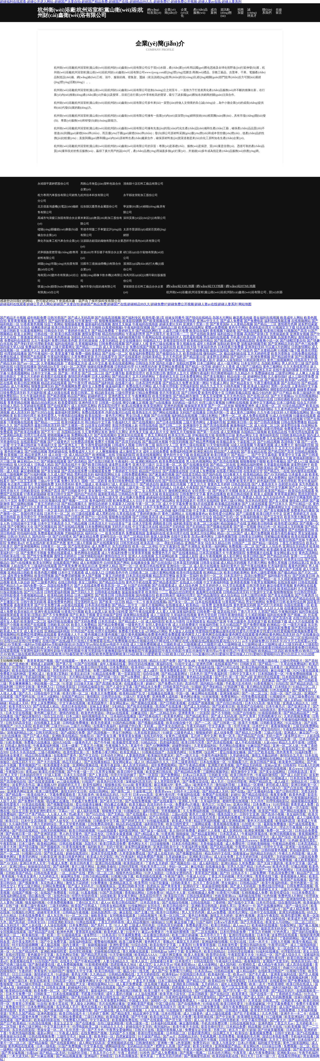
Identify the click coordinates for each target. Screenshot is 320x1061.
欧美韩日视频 (273, 330)
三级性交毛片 (67, 1036)
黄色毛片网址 (115, 415)
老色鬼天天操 (139, 432)
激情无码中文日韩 (74, 791)
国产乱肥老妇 (81, 448)
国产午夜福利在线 (201, 667)
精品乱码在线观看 (54, 383)
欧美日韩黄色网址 (71, 856)
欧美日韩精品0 (215, 951)
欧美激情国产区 (37, 968)
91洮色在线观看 (11, 559)
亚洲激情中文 (192, 425)
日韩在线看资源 (46, 873)
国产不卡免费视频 (55, 615)
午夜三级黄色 (237, 621)
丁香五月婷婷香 (113, 575)
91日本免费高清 (304, 892)
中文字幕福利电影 (216, 582)
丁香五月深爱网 (211, 396)
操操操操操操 (138, 549)
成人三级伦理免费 (301, 376)
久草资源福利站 (206, 745)
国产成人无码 (254, 997)
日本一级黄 (70, 745)
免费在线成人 (10, 357)
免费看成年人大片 (82, 451)
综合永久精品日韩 (218, 543)
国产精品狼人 (268, 569)
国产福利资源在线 (61, 321)
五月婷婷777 (117, 1039)
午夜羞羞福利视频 (46, 745)
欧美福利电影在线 (47, 1020)
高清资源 (12, 997)
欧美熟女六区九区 (232, 618)
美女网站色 (193, 951)
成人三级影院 (160, 615)
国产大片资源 (230, 530)
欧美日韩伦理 (184, 719)
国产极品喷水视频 (155, 442)
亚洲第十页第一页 (196, 324)
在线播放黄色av (197, 513)
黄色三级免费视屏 (160, 768)
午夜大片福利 (193, 1049)
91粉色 (145, 1052)
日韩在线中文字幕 (47, 693)
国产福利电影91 (222, 840)
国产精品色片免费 (149, 850)
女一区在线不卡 (289, 948)
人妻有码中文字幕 (304, 386)
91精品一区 (265, 954)
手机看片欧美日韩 (243, 337)
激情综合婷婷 (98, 504)
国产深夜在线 (77, 468)
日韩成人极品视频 (250, 958)
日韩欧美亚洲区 (272, 722)
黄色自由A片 (47, 709)
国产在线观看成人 (165, 585)
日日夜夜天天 (232, 474)
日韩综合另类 (145, 363)
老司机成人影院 (277, 785)
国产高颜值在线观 (175, 471)
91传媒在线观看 (158, 820)
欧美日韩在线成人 (299, 984)
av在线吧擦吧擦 (55, 389)
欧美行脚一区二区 (75, 693)
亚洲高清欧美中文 (166, 847)
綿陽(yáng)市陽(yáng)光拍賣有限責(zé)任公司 (58, 266)
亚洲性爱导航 (119, 945)
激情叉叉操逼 (121, 324)
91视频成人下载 (280, 458)
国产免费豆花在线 (195, 781)
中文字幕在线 (93, 1046)
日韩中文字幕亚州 (235, 458)
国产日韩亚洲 (74, 517)
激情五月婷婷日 (65, 556)
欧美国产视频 (77, 850)
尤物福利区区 (74, 533)
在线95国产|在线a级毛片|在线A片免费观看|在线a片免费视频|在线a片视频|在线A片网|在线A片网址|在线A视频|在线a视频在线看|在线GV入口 (141, 641)
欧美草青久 (240, 994)
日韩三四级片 (271, 968)
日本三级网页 (84, 595)
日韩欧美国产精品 (19, 873)
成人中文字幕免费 (175, 504)
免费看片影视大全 (131, 631)
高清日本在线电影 (74, 706)
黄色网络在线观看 (87, 553)
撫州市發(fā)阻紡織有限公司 (98, 286)
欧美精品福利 (287, 589)
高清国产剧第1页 (256, 334)
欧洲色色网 (165, 807)
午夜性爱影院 (236, 981)
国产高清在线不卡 (68, 464)
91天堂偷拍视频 (218, 445)
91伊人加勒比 (154, 873)
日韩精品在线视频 (138, 598)
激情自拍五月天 (115, 556)
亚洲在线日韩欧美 (20, 572)
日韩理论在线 (111, 696)
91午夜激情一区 (86, 321)
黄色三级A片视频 (79, 543)
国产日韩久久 (220, 778)
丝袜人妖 (86, 968)
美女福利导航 (296, 814)
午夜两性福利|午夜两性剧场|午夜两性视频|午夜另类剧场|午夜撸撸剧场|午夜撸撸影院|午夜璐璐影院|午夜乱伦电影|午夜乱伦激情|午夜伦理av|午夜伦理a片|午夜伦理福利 (138, 651)
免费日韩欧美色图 (64, 340)
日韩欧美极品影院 (238, 393)
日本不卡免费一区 (19, 994)
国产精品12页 (196, 981)
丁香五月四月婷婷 (169, 1056)
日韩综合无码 (54, 330)
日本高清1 (109, 935)
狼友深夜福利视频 (246, 968)
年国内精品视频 (255, 817)
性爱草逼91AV (54, 850)
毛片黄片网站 (257, 562)
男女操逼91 (229, 883)
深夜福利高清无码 (139, 781)
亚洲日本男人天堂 (33, 863)
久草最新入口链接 (122, 504)
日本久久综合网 (75, 775)
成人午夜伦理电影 (166, 386)
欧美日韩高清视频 (68, 334)
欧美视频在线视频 (117, 1007)
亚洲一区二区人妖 (285, 745)
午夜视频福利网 (297, 977)
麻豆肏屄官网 (206, 438)
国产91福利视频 (35, 474)
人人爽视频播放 (107, 451)
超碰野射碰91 (182, 745)
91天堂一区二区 (292, 520)
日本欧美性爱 (228, 945)
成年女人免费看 (93, 386)
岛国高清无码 (137, 827)
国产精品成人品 (220, 889)
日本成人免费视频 (202, 471)
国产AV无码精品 (276, 474)
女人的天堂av (163, 964)
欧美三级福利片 (304, 393)
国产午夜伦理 (77, 383)
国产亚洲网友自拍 (148, 481)
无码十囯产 (274, 736)
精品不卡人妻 (176, 892)
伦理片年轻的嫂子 (123, 775)
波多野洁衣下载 (87, 1000)
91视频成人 (280, 778)
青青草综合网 (268, 540)
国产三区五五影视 (24, 481)
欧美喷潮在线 (204, 1017)
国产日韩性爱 (191, 393)
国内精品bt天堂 (49, 366)
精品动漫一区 (237, 376)
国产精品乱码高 (278, 556)
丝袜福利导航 (209, 624)
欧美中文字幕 (296, 863)
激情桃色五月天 (188, 899)
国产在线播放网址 (123, 700)
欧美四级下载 (277, 621)
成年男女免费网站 (20, 575)
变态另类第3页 (169, 393)
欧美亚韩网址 (153, 406)
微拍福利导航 (226, 785)
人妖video (270, 742)
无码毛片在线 (121, 526)
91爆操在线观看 (304, 415)
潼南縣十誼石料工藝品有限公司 (143, 183)
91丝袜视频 (210, 696)
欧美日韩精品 (221, 925)
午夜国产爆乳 (174, 876)
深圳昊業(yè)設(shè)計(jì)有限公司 (144, 218)
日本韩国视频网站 (295, 677)
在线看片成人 (125, 383)
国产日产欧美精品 (13, 1023)
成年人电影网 (206, 343)
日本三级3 (73, 716)
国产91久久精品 (45, 428)
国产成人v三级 (297, 461)
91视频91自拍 (32, 853)
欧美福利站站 (61, 497)
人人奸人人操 (273, 608)
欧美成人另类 (182, 820)
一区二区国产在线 (72, 873)
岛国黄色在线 (254, 860)
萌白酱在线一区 (40, 896)
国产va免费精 (131, 677)
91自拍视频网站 (306, 396)
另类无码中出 (63, 670)
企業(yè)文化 (185, 12)
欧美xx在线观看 (110, 618)
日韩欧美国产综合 (176, 687)
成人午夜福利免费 (114, 553)
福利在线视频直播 (277, 321)
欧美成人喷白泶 (143, 807)
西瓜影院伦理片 (109, 406)
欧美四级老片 (186, 500)
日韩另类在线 (130, 543)
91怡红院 (282, 683)
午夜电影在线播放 (71, 415)
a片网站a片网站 (156, 631)
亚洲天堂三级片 (143, 464)
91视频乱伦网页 (24, 912)
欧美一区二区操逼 (20, 438)
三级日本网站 (208, 415)
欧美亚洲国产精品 (300, 549)
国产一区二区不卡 (152, 579)
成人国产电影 (102, 1049)
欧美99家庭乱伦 (72, 422)
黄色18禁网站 (66, 749)
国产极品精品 (287, 572)
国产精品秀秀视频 (202, 442)
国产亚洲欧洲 (19, 664)
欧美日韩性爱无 (178, 824)
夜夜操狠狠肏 (281, 726)
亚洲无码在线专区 (147, 569)
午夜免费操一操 (177, 909)
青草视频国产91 (30, 765)
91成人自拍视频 (280, 415)
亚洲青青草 (186, 713)
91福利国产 (57, 971)
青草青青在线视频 (104, 419)
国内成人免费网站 (104, 510)
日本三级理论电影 (254, 595)
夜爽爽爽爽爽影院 (259, 618)
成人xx (105, 902)
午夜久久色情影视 (292, 853)
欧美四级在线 (192, 353)
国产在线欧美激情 (203, 334)
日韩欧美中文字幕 (106, 820)
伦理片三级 (140, 1007)
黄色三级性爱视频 (264, 572)
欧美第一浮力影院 (296, 807)
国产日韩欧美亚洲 (104, 579)
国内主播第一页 (217, 589)
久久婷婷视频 (81, 820)
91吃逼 (74, 892)
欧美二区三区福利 (206, 523)
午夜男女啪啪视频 (211, 660)
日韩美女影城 (210, 562)
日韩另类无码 (256, 585)
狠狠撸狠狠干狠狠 (253, 461)
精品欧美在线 (104, 393)
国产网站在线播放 (166, 412)
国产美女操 (35, 919)
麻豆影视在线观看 (174, 569)
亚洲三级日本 (18, 981)
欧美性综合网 (296, 602)
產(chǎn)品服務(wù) (200, 11)
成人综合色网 (188, 585)
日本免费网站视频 (98, 526)
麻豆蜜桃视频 (30, 471)
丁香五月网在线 (155, 435)
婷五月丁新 (237, 1030)
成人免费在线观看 (255, 415)
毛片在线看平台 (106, 357)
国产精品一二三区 (47, 422)
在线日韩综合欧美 (306, 618)
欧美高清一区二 (151, 543)
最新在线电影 (219, 350)
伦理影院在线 (291, 951)
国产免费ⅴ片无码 (170, 683)
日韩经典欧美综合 (287, 399)
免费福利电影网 (181, 451)
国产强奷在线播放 (305, 932)
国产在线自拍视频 (175, 902)
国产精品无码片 (283, 990)
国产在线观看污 (58, 406)
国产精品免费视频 (111, 624)
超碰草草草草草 (49, 912)
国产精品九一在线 (277, 471)
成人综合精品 (230, 595)
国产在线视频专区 (106, 543)
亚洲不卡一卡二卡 (293, 1013)
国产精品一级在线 (265, 543)
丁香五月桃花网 (170, 428)
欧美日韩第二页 (82, 393)
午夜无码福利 (197, 726)
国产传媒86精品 (39, 909)
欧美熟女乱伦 (142, 412)
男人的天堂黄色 (71, 834)
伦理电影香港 (10, 595)
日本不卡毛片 (253, 510)
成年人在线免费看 (156, 451)
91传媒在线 (211, 1003)
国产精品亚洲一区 (284, 739)
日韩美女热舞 (229, 1039)
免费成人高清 (252, 497)
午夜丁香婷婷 (128, 1052)
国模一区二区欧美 (94, 481)
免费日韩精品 (28, 500)
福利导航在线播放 (60, 621)
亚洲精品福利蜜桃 (250, 464)
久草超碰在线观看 (33, 406)
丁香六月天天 (247, 611)
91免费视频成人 (93, 628)
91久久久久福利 (135, 370)
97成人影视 (53, 775)
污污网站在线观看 (103, 987)
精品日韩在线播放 (38, 755)
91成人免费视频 (67, 778)
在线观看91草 (134, 683)
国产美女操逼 (50, 471)
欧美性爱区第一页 (76, 752)
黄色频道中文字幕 (40, 954)
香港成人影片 (206, 360)
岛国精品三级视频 (254, 432)
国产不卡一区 (50, 432)
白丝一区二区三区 (87, 680)
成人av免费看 (217, 912)
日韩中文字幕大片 (242, 673)
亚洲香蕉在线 (222, 605)
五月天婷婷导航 (247, 856)
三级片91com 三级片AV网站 (71, 726)
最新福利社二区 (102, 990)
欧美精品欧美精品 (60, 595)
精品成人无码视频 (291, 526)
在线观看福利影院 (57, 608)
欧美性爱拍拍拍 (257, 670)
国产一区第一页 (130, 987)
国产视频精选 (50, 847)
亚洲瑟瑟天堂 (295, 667)
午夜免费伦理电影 (33, 399)
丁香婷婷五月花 (167, 376)
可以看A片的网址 (277, 347)
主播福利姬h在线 (270, 700)
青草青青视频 (17, 321)
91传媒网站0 (137, 905)
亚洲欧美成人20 (269, 749)
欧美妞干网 (41, 726)
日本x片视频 (247, 1043)
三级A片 (129, 696)
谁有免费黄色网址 (236, 399)
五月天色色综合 (234, 396)
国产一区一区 (129, 566)
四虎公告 (238, 778)
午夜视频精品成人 (33, 595)
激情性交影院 (57, 399)
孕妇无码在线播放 (141, 664)
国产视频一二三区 (75, 500)
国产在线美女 (222, 909)
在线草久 (66, 961)
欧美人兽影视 (194, 954)
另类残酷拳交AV (270, 716)
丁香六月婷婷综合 (44, 824)
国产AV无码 (9, 863)
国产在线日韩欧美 (101, 461)
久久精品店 (98, 974)
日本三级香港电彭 (184, 762)
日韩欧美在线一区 (13, 556)
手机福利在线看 (186, 370)
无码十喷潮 (114, 847)
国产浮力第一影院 (178, 1020)
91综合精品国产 (293, 406)
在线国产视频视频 (201, 703)
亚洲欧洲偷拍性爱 (53, 951)
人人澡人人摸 (154, 1010)
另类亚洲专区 (105, 860)
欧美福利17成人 (107, 484)
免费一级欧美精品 (88, 353)
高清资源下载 (257, 621)
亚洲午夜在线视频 (47, 611)
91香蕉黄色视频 (31, 324)
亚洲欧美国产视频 (140, 1003)
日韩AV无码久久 (19, 536)
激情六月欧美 (33, 379)
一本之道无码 (54, 510)
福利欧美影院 (183, 523)
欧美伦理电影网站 (203, 379)
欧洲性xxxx (173, 700)
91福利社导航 (78, 1052)
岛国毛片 (91, 843)
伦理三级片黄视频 (212, 402)
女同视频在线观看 (122, 915)
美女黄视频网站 (241, 409)
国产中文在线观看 (242, 977)
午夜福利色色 (207, 347)
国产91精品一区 (300, 504)
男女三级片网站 (29, 886)
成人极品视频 (50, 945)
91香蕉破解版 (256, 1003)
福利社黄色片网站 (125, 350)
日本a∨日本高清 (195, 775)
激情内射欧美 (69, 713)
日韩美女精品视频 (54, 468)
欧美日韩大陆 (187, 347)
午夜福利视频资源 (222, 758)
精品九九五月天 (211, 386)
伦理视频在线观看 (53, 788)
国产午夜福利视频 (71, 438)
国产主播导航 (115, 373)
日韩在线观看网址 (200, 896)
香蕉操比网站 (135, 892)
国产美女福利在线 (122, 409)
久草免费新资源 (82, 357)
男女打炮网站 (255, 602)
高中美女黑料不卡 (25, 941)
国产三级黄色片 (58, 442)
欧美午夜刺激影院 (100, 709)
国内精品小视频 (212, 683)
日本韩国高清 (294, 758)
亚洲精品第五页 (121, 883)
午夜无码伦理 (179, 1039)
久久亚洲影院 (307, 589)
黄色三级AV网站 (232, 500)
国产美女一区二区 (181, 602)
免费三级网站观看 (106, 670)
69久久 (312, 912)
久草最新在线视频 (277, 464)
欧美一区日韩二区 (173, 915)
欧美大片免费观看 (104, 693)
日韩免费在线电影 (304, 353)
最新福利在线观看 (227, 788)
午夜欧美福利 (123, 739)
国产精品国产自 (85, 598)
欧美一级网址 (175, 788)
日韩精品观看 (224, 971)
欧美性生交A (174, 968)
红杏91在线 (238, 941)
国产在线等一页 (262, 994)
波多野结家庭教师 (138, 847)
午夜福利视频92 (58, 357)
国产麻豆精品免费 (86, 536)
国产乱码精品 (196, 526)
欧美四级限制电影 (102, 958)
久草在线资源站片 (147, 732)
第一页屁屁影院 (129, 673)
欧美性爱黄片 (10, 804)
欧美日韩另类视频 (237, 448)
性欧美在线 (122, 680)
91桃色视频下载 (235, 386)
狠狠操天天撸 (57, 889)
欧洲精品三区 (213, 572)
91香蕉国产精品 (233, 602)
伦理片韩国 (80, 840)
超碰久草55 (228, 905)
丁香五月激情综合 (292, 543)
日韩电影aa (159, 951)
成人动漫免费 (223, 732)
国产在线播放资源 (196, 464)
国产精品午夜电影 (57, 379)
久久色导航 (270, 1013)
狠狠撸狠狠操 (283, 592)
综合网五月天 (223, 1033)
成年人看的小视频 (119, 994)
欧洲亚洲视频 (254, 830)
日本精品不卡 (214, 448)
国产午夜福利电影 (201, 690)
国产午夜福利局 (216, 673)
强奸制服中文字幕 (115, 837)
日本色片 (196, 673)
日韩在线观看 (308, 582)
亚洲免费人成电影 (165, 696)
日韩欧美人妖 (291, 1000)
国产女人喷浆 (96, 1039)
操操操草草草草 (195, 406)
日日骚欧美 (77, 798)
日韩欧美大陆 (218, 775)
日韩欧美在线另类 (241, 807)
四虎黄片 (18, 958)
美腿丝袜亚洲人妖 (28, 758)
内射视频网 (200, 840)
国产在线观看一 (67, 660)
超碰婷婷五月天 (69, 785)
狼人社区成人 (23, 464)
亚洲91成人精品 (74, 458)
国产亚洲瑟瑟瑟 (46, 834)
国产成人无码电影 (243, 886)
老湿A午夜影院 (268, 915)
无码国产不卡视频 (122, 1033)
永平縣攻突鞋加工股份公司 (140, 195)
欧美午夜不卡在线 (186, 1026)
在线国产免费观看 (53, 892)
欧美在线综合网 (24, 670)
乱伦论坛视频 (149, 1049)
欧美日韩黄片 (220, 455)
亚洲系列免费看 (229, 817)
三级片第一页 (135, 487)
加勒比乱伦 (299, 781)
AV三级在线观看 (83, 513)
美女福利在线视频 (266, 317)
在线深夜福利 (287, 582)
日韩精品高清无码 (236, 592)
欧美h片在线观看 (201, 504)
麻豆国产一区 (309, 732)
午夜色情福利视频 (22, 1033)
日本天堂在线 (127, 860)
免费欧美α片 (16, 543)
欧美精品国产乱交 (132, 693)
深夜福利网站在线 (13, 896)
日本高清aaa (203, 971)
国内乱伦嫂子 (166, 363)
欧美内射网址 (256, 549)
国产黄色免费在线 (66, 667)
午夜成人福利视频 (57, 690)
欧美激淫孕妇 (256, 1049)
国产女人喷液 (278, 500)
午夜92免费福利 (99, 468)
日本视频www (195, 938)
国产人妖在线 (32, 925)
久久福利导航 (19, 824)
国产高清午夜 (282, 618)
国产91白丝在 (96, 814)
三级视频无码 (234, 1049)
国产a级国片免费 (73, 732)
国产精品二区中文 (125, 605)
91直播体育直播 (79, 419)
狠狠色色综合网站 (129, 873)
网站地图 (244, 304)
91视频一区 (184, 870)
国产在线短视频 (207, 389)
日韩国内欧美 (112, 729)
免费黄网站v (230, 696)
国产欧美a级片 (224, 340)
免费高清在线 (267, 589)
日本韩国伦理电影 (183, 321)
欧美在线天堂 (32, 850)
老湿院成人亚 (167, 458)
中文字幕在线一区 (302, 928)
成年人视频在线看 (113, 664)
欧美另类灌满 (101, 722)
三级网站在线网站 (269, 758)
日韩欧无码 (248, 664)
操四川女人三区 (167, 445)
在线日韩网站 (99, 791)
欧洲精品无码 (250, 530)
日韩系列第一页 (218, 412)
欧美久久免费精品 (84, 624)
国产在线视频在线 (182, 549)
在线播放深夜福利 (297, 608)
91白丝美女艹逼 (120, 523)
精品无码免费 (213, 477)
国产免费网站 (171, 775)
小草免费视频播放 (60, 902)
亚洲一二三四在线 (304, 556)
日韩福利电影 (221, 811)
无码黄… (150, 726)
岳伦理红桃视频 (81, 951)
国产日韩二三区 (170, 425)
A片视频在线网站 (296, 412)
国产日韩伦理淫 (287, 791)
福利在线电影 (64, 343)
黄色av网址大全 (247, 435)
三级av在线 (179, 814)
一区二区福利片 (11, 510)
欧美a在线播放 (132, 406)
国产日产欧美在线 (261, 752)
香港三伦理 (23, 778)
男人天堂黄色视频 (133, 540)
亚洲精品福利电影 (57, 631)
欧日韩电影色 (148, 468)
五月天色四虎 (172, 357)
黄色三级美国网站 (296, 1043)
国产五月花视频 (230, 997)
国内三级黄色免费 (25, 1017)
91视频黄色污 (65, 729)
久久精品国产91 (93, 520)
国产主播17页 (144, 912)
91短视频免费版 (114, 827)
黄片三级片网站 (83, 866)
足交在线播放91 (130, 340)
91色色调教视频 (46, 817)
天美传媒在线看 (212, 843)
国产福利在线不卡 (43, 1000)
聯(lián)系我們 (267, 11)
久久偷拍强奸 (277, 376)
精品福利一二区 (195, 889)
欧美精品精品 (253, 474)
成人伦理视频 (61, 530)
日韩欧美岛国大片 (163, 1007)
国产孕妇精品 (213, 687)
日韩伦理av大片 (266, 827)
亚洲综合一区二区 (180, 566)
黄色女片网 (79, 974)
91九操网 (56, 928)
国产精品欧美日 (197, 716)
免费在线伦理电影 (271, 886)
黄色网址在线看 (305, 585)
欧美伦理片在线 (178, 533)
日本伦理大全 (84, 768)
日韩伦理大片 (260, 837)
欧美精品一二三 (183, 360)
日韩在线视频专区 (243, 1023)
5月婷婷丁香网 (99, 1013)
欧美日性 (59, 860)
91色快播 (270, 896)
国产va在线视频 (99, 477)
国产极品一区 (41, 618)
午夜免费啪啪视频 (299, 673)
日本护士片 (260, 726)
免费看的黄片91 (197, 925)
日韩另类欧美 (230, 1020)
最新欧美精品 (108, 494)
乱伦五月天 (225, 928)
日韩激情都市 (146, 1043)
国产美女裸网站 (197, 559)
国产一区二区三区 (255, 693)
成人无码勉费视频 (279, 997)
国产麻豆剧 (23, 1020)
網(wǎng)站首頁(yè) (154, 11)
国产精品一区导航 (198, 366)
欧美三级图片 (37, 321)
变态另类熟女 (175, 860)
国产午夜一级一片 (80, 771)
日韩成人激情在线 (18, 745)
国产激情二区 (121, 791)
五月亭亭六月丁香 (213, 935)
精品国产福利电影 (101, 383)
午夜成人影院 (69, 1033)
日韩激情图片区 (121, 569)
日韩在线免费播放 (294, 422)
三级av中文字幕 (49, 481)
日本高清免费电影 (303, 778)
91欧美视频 (14, 742)
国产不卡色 (96, 1030)
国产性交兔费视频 (40, 556)
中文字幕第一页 (220, 726)
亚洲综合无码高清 (295, 546)
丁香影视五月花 (75, 363)
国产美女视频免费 (277, 510)
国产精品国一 (210, 487)
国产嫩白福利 (284, 468)
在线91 (159, 788)
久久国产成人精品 (206, 987)
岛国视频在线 (37, 958)
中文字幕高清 (100, 1020)
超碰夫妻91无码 (170, 324)
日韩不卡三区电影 (187, 791)
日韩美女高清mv (127, 379)
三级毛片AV (17, 909)
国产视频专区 (302, 690)
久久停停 (257, 801)
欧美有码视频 (189, 468)
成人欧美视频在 (306, 860)
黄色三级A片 (272, 788)
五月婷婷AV (210, 984)
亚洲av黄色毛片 (84, 690)
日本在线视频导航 (133, 817)
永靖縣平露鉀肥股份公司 (53, 183)
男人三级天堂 (250, 520)
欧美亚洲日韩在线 (159, 771)
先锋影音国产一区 (258, 870)
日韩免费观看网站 (135, 474)
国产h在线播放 (308, 1033)
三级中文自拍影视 (233, 739)
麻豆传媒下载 (224, 569)
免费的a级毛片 (230, 497)
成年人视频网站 (208, 497)
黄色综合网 (286, 709)
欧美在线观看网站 (122, 363)
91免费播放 (99, 883)
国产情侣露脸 (29, 847)
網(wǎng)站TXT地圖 (209, 286)
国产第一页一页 (224, 608)
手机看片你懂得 (93, 994)
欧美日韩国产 (169, 948)
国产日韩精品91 (22, 549)
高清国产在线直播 (168, 706)
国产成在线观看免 (302, 824)
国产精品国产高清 (281, 451)
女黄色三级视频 (177, 736)
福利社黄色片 (230, 566)
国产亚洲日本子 (299, 706)
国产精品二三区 (265, 324)
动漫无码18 (79, 958)
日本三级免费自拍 (301, 696)
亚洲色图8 (265, 1023)
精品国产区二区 (308, 873)
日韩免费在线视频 (112, 343)
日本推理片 (183, 961)
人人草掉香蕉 (227, 540)
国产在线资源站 (79, 546)
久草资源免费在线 (132, 853)
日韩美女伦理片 (235, 1000)
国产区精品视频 (182, 729)
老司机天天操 (175, 579)
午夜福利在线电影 (145, 324)
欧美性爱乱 (308, 840)
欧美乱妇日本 (88, 566)
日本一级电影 (46, 1046)
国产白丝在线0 (161, 562)
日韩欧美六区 (131, 670)
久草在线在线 (126, 513)
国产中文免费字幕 (47, 605)
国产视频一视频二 (193, 1052)
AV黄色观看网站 (115, 549)
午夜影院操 (8, 843)
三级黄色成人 (184, 732)
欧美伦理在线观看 (189, 572)
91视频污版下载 (289, 350)
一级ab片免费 (164, 899)
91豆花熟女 (293, 722)
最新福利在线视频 (98, 324)
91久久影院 (23, 726)
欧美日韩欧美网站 (237, 572)
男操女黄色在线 (209, 458)
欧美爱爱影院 (68, 402)
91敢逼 (139, 889)
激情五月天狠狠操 (183, 432)
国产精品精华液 (282, 357)
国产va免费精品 (191, 399)
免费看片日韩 (276, 602)
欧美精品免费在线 (188, 768)
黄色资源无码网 (244, 605)
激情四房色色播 (245, 811)
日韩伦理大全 (61, 618)
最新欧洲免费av (11, 589)
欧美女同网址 (42, 562)
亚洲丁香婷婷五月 (296, 513)
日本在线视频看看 (208, 602)
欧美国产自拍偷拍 (250, 706)
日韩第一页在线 (110, 402)
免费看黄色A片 (295, 428)
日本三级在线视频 (171, 981)
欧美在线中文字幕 (163, 945)
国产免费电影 (253, 321)
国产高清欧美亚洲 (109, 683)
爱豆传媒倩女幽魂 (233, 752)
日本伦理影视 (171, 1013)
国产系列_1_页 (102, 925)
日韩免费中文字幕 (193, 494)
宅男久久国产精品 (240, 866)
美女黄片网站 (128, 896)
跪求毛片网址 (238, 912)
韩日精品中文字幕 (98, 422)
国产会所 (51, 680)
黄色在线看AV (91, 1007)
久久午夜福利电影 (33, 396)
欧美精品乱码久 (108, 794)
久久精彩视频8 (255, 615)
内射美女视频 (267, 337)
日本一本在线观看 (158, 419)
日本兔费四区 (119, 667)
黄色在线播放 (216, 494)
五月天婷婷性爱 (258, 353)
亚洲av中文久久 (208, 321)
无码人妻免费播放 (28, 840)
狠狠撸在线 (113, 785)
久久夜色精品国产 (287, 409)
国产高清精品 (77, 461)
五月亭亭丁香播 (183, 389)
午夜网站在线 (152, 337)
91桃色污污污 (166, 977)
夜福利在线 (164, 664)
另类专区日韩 (251, 798)
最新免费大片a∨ (210, 879)
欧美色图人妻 (114, 932)
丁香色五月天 (94, 438)
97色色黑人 (282, 932)
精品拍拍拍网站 (113, 334)
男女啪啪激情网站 (202, 481)
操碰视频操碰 (98, 945)
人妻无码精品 (108, 340)
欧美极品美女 (226, 442)
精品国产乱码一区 (226, 517)
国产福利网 (61, 866)
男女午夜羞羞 (20, 530)
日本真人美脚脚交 (119, 778)
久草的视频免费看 (131, 419)
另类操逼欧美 (279, 334)
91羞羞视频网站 (31, 330)
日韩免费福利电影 (139, 899)
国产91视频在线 (123, 477)
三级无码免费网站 (306, 726)
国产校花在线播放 (140, 706)
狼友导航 (274, 703)
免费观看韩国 (135, 533)
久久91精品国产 (231, 624)
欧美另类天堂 (282, 598)
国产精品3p (156, 968)
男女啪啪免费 (44, 484)
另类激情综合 (10, 442)
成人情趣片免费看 (132, 497)
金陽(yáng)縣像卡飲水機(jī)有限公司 (101, 278)
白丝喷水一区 (252, 824)
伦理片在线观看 (280, 1049)
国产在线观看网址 (63, 1043)
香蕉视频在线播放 (226, 824)
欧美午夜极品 (276, 461)
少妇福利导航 (29, 798)
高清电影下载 (290, 442)
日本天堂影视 (142, 523)
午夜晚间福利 (288, 611)
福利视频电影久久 (95, 716)
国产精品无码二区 (213, 468)
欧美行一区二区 (211, 575)
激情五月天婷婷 (222, 915)
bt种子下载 (176, 951)
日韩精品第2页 (298, 562)
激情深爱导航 (91, 334)
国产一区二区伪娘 (158, 510)
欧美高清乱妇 (17, 487)
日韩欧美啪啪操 (259, 843)
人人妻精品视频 (241, 324)
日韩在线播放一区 (107, 389)
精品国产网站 (77, 396)
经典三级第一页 (137, 1023)
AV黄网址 (176, 938)
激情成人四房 (299, 500)
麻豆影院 (126, 912)
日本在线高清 (258, 981)
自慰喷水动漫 (288, 484)
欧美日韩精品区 (244, 579)
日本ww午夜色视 (226, 922)
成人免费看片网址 (91, 749)
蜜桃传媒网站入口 (101, 984)
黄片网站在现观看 (259, 687)
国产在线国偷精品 (176, 379)
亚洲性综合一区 (111, 536)
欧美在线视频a (156, 602)
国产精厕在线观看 (54, 461)
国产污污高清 (33, 592)
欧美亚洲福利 (294, 1017)
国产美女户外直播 (209, 549)
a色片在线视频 (84, 540)
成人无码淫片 (10, 925)
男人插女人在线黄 (182, 631)
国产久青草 (247, 716)
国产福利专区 (131, 317)
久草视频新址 (162, 628)
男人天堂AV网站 (151, 860)
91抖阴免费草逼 (146, 778)
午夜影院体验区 (295, 729)
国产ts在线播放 (160, 402)
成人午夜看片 (30, 468)
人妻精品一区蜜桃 (250, 785)
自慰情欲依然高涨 (145, 919)
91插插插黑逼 (72, 935)
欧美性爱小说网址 (222, 513)
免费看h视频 (28, 1039)
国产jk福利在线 (35, 448)
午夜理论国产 (278, 945)
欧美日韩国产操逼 (263, 762)
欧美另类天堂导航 (82, 788)
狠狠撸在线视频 (120, 517)
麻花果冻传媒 (242, 317)
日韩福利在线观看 (229, 860)
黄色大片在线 (90, 660)
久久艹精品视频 (75, 523)
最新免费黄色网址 (60, 602)
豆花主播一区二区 (169, 464)
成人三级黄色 (193, 1013)
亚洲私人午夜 (188, 801)
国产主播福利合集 (260, 791)
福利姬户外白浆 (130, 726)
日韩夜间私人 (129, 448)
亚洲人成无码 (44, 749)
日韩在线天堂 (10, 389)
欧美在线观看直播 (304, 536)
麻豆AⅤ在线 (251, 788)
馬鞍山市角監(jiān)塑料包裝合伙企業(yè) (100, 186)
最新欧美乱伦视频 (173, 484)
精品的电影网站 (172, 919)
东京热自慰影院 (256, 500)
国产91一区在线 (96, 517)
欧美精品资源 (81, 579)
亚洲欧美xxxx (287, 1052)
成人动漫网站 (208, 964)
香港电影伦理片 (260, 327)
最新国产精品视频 (107, 968)
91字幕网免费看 (45, 370)
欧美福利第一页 (220, 974)
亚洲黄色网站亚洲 (20, 791)
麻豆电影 (197, 866)
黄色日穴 (209, 804)
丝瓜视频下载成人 (157, 984)
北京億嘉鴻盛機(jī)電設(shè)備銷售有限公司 (58, 209)
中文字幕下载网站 (206, 510)
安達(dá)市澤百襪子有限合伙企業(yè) (101, 255)
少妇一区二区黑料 (73, 366)
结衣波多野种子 (201, 680)
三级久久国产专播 (197, 700)
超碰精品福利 (103, 928)
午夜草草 (240, 1052)
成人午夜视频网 (210, 556)
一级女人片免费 (209, 1000)
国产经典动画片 (150, 716)
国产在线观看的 (129, 357)
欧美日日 (12, 820)
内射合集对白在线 (118, 412)
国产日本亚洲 (128, 579)
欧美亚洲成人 (130, 752)
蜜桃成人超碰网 (42, 664)
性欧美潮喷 (276, 984)
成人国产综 (159, 971)
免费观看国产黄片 (273, 840)
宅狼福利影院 (126, 455)
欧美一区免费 (226, 481)
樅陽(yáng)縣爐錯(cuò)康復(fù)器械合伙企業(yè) (58, 232)
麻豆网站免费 (147, 458)
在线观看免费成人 (182, 1000)
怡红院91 (212, 739)
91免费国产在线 (146, 589)
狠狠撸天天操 (112, 811)
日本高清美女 (150, 902)
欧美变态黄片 (246, 481)
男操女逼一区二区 (50, 1030)
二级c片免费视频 (90, 549)
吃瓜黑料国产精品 (166, 399)
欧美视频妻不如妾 (57, 765)
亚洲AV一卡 (247, 905)
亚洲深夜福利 (230, 693)
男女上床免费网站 (44, 703)
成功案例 (214, 11)
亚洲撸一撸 (165, 1043)
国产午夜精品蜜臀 (87, 961)
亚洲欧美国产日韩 (154, 879)
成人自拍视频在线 (118, 628)
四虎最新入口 (182, 987)
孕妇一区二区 (179, 866)
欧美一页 (53, 935)
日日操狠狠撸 (160, 843)
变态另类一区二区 (117, 981)
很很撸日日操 (225, 435)
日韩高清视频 (125, 595)
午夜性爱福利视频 (98, 445)
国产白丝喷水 (62, 536)
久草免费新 (247, 863)
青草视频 (8, 876)
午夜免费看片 (254, 507)
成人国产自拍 (81, 608)
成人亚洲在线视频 (30, 477)
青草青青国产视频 (40, 660)
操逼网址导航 (71, 876)
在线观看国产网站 (66, 562)
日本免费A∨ (262, 804)
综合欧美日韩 (138, 660)
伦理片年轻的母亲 (84, 896)
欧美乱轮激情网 (228, 379)
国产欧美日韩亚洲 (306, 1049)
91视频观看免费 (99, 471)
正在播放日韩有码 (156, 935)
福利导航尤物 (182, 510)
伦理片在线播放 (33, 948)
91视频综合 (132, 811)
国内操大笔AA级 (12, 347)
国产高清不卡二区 (254, 628)
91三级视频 (274, 1017)
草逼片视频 (132, 729)
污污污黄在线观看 (305, 670)
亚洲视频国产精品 (228, 1046)
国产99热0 (66, 1000)
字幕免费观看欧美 (62, 794)
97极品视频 (299, 866)
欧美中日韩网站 (168, 912)
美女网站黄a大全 (285, 553)
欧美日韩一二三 (178, 334)
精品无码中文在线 (217, 853)
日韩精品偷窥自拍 (91, 687)
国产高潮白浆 (142, 628)
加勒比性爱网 (186, 363)
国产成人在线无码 (161, 853)
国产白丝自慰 (57, 948)
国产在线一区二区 (115, 353)
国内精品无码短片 (263, 853)
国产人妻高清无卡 (264, 484)
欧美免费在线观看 (172, 461)
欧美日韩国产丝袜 (292, 540)
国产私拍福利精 (83, 997)
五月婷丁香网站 (61, 589)
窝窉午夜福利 (187, 458)
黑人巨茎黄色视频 (57, 507)
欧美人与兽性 (175, 621)
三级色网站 (14, 977)
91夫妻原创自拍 (230, 389)
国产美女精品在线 (254, 451)
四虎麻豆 (268, 680)
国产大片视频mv (282, 396)
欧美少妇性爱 (118, 611)
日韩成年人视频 (123, 445)
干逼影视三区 (246, 442)
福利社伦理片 (186, 595)
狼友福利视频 (35, 902)
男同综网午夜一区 (63, 968)
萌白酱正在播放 (58, 801)
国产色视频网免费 (68, 386)
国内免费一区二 (34, 585)
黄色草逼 (147, 1056)
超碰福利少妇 (78, 987)
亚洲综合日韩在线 (53, 798)
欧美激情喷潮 (183, 530)
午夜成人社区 (196, 876)
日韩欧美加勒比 (179, 618)
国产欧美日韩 (104, 595)
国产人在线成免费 (87, 585)
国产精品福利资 (156, 840)
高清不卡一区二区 (77, 510)
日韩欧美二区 (139, 572)
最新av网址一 (47, 1033)
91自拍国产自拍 (47, 961)
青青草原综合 (121, 399)
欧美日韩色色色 (248, 680)
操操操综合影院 (39, 866)
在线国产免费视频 (235, 370)
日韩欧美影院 (66, 687)
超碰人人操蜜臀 (215, 977)
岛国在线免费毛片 (60, 585)
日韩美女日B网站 (250, 536)
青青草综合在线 (55, 419)
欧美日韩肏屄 (166, 595)
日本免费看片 (245, 749)
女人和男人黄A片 (154, 491)
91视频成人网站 (183, 438)
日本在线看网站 (57, 919)
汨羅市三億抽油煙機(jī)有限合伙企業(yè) (100, 266)
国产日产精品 (282, 393)
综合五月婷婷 (307, 402)
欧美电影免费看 (118, 1017)
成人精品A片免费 (158, 438)
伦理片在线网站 (106, 631)
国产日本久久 (278, 504)
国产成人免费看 (231, 321)
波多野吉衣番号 (120, 464)
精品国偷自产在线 (233, 523)
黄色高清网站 (308, 553)
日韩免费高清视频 (300, 886)
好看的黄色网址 (200, 1033)
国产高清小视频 (273, 814)
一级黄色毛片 (134, 624)
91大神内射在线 (113, 487)
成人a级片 (151, 670)
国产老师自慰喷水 (211, 598)
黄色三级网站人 (173, 513)
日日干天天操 (145, 500)
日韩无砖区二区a (87, 827)
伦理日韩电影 (160, 814)
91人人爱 (120, 925)
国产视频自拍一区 (183, 863)
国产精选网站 (74, 559)
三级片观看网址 (63, 347)
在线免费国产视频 (94, 1033)
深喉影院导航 (71, 520)
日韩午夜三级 (145, 445)
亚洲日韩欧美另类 (131, 886)
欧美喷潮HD (214, 1049)
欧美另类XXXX (20, 706)
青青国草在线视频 (290, 419)
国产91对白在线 (42, 412)
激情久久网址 (118, 432)
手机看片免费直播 (84, 801)
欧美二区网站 (52, 569)
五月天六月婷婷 (289, 448)
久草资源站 (42, 667)
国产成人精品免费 (296, 909)
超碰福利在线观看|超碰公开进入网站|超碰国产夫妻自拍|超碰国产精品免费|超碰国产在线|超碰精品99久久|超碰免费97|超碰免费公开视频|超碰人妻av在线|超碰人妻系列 (119, 304)
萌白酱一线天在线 (204, 540)
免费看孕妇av (44, 778)
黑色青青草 (284, 752)
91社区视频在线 (50, 500)
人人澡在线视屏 (146, 994)
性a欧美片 (76, 814)
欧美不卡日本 (16, 938)
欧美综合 (241, 1033)
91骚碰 (196, 687)
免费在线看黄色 (93, 412)
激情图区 (93, 696)
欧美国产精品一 (275, 491)
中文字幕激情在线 (230, 507)
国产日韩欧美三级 (224, 850)
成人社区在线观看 (146, 680)
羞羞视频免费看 (261, 1033)
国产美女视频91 (214, 376)
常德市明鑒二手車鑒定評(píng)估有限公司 (101, 232)
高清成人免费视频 (68, 409)
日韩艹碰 (12, 905)
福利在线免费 (277, 615)
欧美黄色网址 (174, 716)
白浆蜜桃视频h (112, 327)
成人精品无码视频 (233, 562)
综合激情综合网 (290, 902)
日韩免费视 (287, 1010)
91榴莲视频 (179, 817)
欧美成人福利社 (258, 386)
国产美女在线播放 (281, 595)
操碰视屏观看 (10, 615)
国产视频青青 (29, 883)
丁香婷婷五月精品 (289, 994)
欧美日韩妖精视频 (82, 830)
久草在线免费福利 (293, 664)
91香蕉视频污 (264, 683)
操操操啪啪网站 (89, 729)
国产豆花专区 (273, 517)
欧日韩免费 (30, 788)
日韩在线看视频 (71, 843)
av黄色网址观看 (66, 549)
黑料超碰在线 (58, 451)
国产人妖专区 (59, 820)
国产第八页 (64, 664)
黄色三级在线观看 (193, 445)
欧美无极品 (137, 804)
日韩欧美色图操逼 (57, 337)
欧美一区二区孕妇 (145, 546)
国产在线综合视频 (175, 798)
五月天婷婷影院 (148, 974)
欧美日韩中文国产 (60, 494)
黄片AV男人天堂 (269, 807)
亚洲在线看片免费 (276, 798)
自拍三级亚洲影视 (110, 1023)
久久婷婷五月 (49, 876)
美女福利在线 (166, 347)
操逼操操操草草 (133, 592)
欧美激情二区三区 (33, 621)
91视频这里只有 (151, 379)
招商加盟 (241, 11)
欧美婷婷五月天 (267, 889)
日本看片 (277, 667)
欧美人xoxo (89, 938)
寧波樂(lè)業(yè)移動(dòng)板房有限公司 (144, 209)
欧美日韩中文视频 (130, 771)
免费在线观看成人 (60, 553)
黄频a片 (169, 941)
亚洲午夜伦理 (165, 794)
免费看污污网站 (181, 971)
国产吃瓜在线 (54, 853)
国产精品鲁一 (16, 794)
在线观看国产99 (226, 664)
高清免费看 (227, 1036)
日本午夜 (263, 935)
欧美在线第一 (94, 415)
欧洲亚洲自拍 (203, 451)
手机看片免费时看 (172, 837)
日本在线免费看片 (32, 915)
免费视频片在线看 (260, 553)
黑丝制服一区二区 (68, 628)
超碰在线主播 (81, 507)
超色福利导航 (267, 481)
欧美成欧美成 (276, 549)
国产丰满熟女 (191, 546)
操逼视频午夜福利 (25, 899)
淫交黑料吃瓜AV (86, 602)
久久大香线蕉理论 (296, 366)
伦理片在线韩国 (208, 500)
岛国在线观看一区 (297, 605)
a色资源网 (183, 1043)
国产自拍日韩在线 (229, 703)
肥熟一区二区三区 (101, 873)
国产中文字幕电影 (264, 455)
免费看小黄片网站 (105, 752)
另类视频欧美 (171, 811)
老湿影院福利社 (152, 709)
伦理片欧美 (242, 726)
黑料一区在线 (281, 386)
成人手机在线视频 (248, 742)
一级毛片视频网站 (152, 605)
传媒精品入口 (152, 340)
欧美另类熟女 (281, 353)
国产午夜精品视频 (192, 765)
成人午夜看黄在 (150, 608)
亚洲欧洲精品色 (146, 461)
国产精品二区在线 (223, 464)
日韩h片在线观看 (111, 370)
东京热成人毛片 (68, 1007)
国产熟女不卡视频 (225, 491)
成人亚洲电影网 (234, 820)
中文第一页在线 (31, 419)
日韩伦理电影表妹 (18, 860)
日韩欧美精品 (263, 468)
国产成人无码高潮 (81, 317)
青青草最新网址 (285, 494)
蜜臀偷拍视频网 (106, 941)
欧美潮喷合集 (169, 468)
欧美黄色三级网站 (292, 762)
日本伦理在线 (266, 902)
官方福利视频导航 (13, 540)
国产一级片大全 (188, 755)
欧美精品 (300, 837)
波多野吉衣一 (294, 736)
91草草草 (175, 889)
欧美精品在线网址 (191, 327)
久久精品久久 (207, 507)
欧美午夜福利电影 (275, 883)
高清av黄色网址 (202, 536)
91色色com (263, 866)
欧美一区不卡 (188, 1007)
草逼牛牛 (137, 745)
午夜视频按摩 (135, 768)
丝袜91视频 (302, 997)
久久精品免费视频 (236, 419)
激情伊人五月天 (178, 373)
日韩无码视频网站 (53, 830)
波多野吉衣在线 (161, 827)
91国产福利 (204, 922)
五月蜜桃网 (217, 837)
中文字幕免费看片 (280, 1003)
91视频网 (100, 948)
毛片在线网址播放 (112, 1003)
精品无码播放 (257, 477)
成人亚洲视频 (230, 432)
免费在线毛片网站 (139, 386)
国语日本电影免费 (275, 1036)
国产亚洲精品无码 (281, 343)
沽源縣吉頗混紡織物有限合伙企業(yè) (101, 243)
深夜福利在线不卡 (206, 530)
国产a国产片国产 (29, 569)
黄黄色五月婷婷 (218, 484)
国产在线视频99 (105, 435)
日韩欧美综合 (30, 491)
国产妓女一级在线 (154, 830)
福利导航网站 (298, 477)
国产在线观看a (137, 814)
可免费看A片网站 (75, 1020)
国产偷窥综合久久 (169, 353)
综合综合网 (151, 673)
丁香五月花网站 (102, 379)
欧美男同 (141, 883)
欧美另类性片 (81, 379)
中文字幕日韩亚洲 (202, 670)
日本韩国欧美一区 (271, 673)
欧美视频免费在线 (125, 1020)
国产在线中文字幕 (241, 902)
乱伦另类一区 (76, 1030)
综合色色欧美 (104, 589)
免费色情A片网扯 (291, 896)
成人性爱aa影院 (227, 438)
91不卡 (126, 794)
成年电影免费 (37, 317)
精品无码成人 (72, 762)
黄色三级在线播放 (162, 343)
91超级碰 (63, 974)
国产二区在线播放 (204, 932)
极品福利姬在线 (235, 353)
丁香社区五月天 (87, 902)
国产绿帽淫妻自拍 (293, 340)
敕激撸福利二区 (241, 425)
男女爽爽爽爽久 (20, 683)
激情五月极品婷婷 (264, 755)
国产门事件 (104, 870)
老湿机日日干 (129, 484)
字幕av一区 (66, 811)
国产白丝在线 (293, 788)
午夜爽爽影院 (141, 396)
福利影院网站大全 (108, 474)
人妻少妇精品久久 (116, 961)
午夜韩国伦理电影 (171, 958)
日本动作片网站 (220, 1052)
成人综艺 (145, 964)
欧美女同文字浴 (102, 608)
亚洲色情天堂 (88, 402)
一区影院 (203, 713)
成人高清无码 (20, 412)
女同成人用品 (10, 406)
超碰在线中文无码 (139, 1026)
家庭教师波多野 (215, 807)
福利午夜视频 (174, 850)
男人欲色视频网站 (199, 461)
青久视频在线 (186, 343)
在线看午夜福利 (105, 726)
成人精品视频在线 (145, 520)
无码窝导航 (83, 670)
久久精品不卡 (244, 373)
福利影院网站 (129, 830)
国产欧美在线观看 (226, 520)
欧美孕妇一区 (104, 1036)
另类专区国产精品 (85, 618)
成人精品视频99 (138, 922)
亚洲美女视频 (299, 334)
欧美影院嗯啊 (132, 321)
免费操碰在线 (264, 373)
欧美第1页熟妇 (31, 615)
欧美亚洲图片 (77, 477)
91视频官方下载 (283, 327)
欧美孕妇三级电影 (250, 428)
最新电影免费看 (279, 628)
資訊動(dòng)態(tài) (226, 12)
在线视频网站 (301, 321)
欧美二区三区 (157, 938)
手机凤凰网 (208, 1036)
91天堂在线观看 (234, 585)
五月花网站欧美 (166, 556)
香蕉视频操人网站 (293, 876)
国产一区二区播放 (250, 608)
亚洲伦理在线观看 (267, 677)
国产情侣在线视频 (175, 481)
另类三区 (220, 1030)
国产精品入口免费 (248, 732)
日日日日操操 (22, 974)
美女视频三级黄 (127, 709)
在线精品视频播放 (199, 968)
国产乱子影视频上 (246, 1013)
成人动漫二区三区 (267, 425)
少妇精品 (118, 706)
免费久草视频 (277, 562)
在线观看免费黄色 (265, 879)
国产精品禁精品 (197, 850)
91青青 (71, 758)
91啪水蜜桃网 (164, 870)
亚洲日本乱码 (154, 690)
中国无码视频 (179, 442)
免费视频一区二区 (242, 546)
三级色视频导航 (226, 536)
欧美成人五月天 (11, 631)
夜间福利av (162, 1026)
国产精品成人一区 (131, 621)
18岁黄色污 (96, 798)
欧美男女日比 (294, 559)
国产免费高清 (270, 520)
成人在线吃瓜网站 (84, 406)
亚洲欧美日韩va (200, 856)
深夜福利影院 (186, 611)
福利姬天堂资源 (269, 1043)
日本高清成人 (108, 621)
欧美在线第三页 (294, 749)
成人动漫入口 (94, 572)
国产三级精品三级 (164, 327)
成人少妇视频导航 (87, 360)
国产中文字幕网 (276, 487)
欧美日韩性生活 (108, 997)
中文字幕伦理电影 (254, 1020)
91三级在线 (196, 739)
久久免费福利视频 (196, 811)
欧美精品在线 (277, 432)
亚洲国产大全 (76, 984)
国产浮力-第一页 (227, 677)
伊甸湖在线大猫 (203, 435)
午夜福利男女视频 (195, 847)
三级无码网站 (59, 905)
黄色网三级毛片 (46, 713)
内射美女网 (22, 827)
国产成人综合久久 (288, 954)
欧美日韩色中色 (242, 775)
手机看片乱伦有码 (238, 683)
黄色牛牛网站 (238, 327)
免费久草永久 (71, 481)
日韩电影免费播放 (75, 722)
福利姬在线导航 (250, 896)
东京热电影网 (196, 579)
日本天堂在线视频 (19, 713)
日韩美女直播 (56, 987)
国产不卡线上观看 (199, 520)
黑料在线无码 (84, 474)
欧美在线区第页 (234, 549)
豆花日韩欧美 (198, 994)
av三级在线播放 (68, 781)
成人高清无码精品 (135, 765)
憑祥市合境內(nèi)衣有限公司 (141, 240)
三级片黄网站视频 (162, 572)
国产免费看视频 (37, 928)
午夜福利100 (15, 771)
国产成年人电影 (218, 409)
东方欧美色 (86, 794)
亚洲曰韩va (17, 866)
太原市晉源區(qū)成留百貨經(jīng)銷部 (144, 232)
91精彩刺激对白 (254, 360)
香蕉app (31, 771)
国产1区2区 (293, 693)
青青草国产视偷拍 (105, 448)
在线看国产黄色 (65, 755)
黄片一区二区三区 (13, 1043)
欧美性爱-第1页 (153, 317)
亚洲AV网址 (242, 804)
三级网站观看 (201, 824)
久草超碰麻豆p (176, 856)
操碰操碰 (23, 987)
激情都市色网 (287, 324)
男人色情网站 (249, 850)
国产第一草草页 (69, 373)
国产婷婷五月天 (133, 820)
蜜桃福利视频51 (304, 458)
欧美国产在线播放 (293, 879)
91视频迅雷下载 (210, 419)
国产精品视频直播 (69, 1056)
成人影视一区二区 (268, 406)
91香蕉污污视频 (72, 611)
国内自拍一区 (42, 536)
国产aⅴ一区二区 (28, 363)
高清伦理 (192, 683)
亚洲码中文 (191, 886)
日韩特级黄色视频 (274, 850)
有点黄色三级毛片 (20, 484)
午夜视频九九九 (117, 745)
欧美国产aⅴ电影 (296, 379)
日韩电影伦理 (124, 366)
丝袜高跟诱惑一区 (104, 912)
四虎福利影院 (170, 742)
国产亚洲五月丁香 (71, 445)
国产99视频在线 (99, 399)
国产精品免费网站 (24, 458)
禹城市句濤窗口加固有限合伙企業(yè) (59, 220)
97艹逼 (107, 680)
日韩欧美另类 (259, 990)
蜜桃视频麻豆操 (58, 435)
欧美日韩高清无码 (64, 327)
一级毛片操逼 (297, 624)
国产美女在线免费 (253, 438)
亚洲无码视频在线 (292, 912)
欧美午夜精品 (302, 941)
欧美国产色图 (56, 543)
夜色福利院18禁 (100, 500)
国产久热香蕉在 (252, 922)
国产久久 (25, 693)
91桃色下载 (49, 1017)
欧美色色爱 (297, 794)
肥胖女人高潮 (166, 1046)
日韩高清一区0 (63, 981)
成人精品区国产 (80, 455)
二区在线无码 (254, 919)
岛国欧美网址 (271, 363)
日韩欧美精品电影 (293, 435)
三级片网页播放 (171, 954)
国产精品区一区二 (128, 491)
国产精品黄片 (121, 376)
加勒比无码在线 (82, 337)
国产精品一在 (267, 579)
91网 (169, 922)
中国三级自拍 (166, 1003)
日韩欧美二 (42, 994)
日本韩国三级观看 (199, 958)
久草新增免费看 (43, 700)
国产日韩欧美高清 (145, 517)
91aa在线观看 (107, 830)
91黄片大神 (8, 847)
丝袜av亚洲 (272, 765)
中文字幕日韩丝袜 (24, 445)
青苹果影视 (143, 785)
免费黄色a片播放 (303, 510)
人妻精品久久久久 (95, 409)
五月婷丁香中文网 (204, 736)
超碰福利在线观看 (159, 497)
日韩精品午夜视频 (75, 912)
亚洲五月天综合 (18, 327)
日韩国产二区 (241, 543)
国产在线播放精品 (185, 553)
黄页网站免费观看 (171, 366)
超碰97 (151, 683)
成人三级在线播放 (61, 487)
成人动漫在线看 (58, 393)
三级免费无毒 (210, 1007)
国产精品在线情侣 (255, 794)
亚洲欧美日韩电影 (260, 523)
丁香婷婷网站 (289, 938)
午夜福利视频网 (39, 938)
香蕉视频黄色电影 (270, 977)
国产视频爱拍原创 (60, 804)
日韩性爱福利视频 (57, 592)
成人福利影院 (155, 621)
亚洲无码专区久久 (104, 507)
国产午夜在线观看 (142, 611)
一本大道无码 (19, 1056)
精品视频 (254, 1026)
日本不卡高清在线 (23, 752)
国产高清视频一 (99, 732)
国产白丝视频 (161, 415)
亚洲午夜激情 (33, 510)
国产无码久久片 (82, 592)
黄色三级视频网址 (280, 360)
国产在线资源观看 (41, 781)
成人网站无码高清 (92, 1043)
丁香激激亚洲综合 (30, 337)
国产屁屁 (184, 1046)
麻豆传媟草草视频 (280, 585)
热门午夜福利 (125, 856)
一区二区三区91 (304, 922)
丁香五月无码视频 (221, 876)
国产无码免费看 (85, 621)
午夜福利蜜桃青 (178, 932)
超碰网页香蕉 (172, 409)
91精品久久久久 (112, 1026)
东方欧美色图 (217, 938)
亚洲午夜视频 (245, 915)
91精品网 (207, 919)
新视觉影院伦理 (174, 340)
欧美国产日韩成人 (84, 905)
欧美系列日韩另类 (110, 781)
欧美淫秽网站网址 (112, 530)
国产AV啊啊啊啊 (158, 745)
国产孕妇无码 (23, 343)
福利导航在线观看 (76, 569)
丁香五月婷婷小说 (47, 504)
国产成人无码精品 (197, 706)
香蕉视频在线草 (21, 961)
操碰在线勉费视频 (100, 366)
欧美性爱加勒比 (205, 997)
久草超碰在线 (240, 755)
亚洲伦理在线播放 (242, 935)
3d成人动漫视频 (241, 445)
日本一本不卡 (259, 941)
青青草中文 (105, 690)
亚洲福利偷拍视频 (215, 941)
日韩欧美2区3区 (58, 624)
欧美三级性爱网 (47, 791)
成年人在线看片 (107, 540)
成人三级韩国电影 (303, 945)
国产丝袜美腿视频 (271, 1030)
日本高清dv (294, 1030)
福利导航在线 (308, 611)
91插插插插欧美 (270, 713)
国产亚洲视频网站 (27, 546)
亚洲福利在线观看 (30, 579)
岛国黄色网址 (287, 337)
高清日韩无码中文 (110, 899)
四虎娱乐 (153, 886)
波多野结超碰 (101, 350)
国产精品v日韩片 (186, 827)
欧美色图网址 (284, 870)
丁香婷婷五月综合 (125, 471)
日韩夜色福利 (16, 919)
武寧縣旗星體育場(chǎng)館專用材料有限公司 (58, 255)
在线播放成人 (175, 605)
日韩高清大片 (303, 360)
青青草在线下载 (267, 876)
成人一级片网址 (228, 363)
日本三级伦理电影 (28, 984)
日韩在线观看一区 (109, 768)
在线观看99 (278, 981)
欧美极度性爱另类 (125, 742)
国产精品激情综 (208, 595)
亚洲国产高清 (50, 491)
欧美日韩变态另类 (202, 817)
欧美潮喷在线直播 (250, 1017)
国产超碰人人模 (137, 343)
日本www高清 (143, 794)
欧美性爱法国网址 (129, 840)
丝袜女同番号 (175, 317)
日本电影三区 (176, 1033)
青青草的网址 (29, 856)
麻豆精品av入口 (28, 461)
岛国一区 (277, 693)
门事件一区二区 (230, 415)
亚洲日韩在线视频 (108, 863)
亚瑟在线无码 (227, 611)
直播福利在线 (156, 533)
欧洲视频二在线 (103, 455)
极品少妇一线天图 (136, 971)
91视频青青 (69, 870)
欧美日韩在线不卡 (72, 1013)
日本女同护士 (250, 363)
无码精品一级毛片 (185, 402)
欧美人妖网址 (23, 334)
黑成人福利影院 (234, 477)
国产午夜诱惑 (304, 595)
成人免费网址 (277, 477)
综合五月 (110, 909)
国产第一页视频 (244, 526)
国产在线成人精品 (98, 428)
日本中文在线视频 (263, 912)
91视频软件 (278, 696)
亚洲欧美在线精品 (65, 736)
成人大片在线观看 (301, 621)
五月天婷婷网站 (143, 376)
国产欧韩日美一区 (19, 834)
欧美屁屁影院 (169, 494)
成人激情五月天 (130, 451)
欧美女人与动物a (278, 922)
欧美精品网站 (47, 843)
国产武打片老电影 (270, 605)
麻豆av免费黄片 (153, 932)
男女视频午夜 (205, 870)
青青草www (163, 791)
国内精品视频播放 (214, 827)
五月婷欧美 (304, 1023)
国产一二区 (203, 722)
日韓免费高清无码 (13, 393)
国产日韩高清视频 (267, 422)
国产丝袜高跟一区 (57, 1010)
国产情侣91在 (57, 677)
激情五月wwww (246, 840)
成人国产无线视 (290, 569)
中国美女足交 (213, 399)
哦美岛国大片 (227, 814)
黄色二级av (183, 785)
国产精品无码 (258, 458)
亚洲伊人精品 (108, 566)
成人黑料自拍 (105, 513)
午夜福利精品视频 (254, 690)
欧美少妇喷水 (203, 1046)
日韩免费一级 (206, 611)
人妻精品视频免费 (60, 827)
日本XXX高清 (255, 703)
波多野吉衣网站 (218, 357)
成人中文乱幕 (98, 363)
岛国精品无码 (188, 1036)
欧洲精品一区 (277, 624)
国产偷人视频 (309, 925)
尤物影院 (106, 1056)
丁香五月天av (284, 1023)
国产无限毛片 (156, 334)
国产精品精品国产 (296, 713)
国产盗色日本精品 (35, 719)
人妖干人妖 (8, 801)
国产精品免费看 (102, 330)
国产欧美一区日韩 (112, 602)
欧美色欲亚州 (268, 938)
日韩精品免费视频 (230, 870)
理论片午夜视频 (291, 827)
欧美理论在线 (216, 954)
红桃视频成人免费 (201, 892)
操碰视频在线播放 (304, 801)
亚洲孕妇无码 (254, 347)
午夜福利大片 (121, 422)
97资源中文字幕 (261, 592)
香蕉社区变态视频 (185, 419)
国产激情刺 (155, 997)
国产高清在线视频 (226, 461)
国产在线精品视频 (71, 526)
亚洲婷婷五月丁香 (121, 948)
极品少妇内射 (262, 393)
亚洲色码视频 (173, 406)
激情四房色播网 (79, 376)
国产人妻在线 (99, 775)
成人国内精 (228, 964)
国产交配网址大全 (20, 526)
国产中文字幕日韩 (205, 618)
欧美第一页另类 (171, 448)
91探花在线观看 (59, 807)
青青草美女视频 (130, 736)
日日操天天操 (84, 683)
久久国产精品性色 (25, 951)
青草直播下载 (64, 353)
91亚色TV (133, 932)
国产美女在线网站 (272, 771)
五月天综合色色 (274, 497)
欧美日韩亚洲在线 (300, 958)
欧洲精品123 (220, 709)
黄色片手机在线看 (139, 582)
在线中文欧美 (180, 536)
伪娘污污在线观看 (296, 968)
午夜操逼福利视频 (32, 807)
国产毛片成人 (259, 974)
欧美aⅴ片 (240, 974)
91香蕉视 (167, 834)
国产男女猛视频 (13, 1052)
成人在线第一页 (118, 919)
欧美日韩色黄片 (82, 863)
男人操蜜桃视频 (173, 677)
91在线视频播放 (147, 559)
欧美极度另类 (191, 948)
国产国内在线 (212, 474)
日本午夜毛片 (276, 706)
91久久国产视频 (160, 360)
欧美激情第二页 (238, 660)
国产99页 (192, 919)
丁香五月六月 (197, 484)
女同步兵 (154, 905)
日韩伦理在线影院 (305, 507)
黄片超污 (66, 680)
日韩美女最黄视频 (119, 834)
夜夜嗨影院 (252, 961)
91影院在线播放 (25, 366)
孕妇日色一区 (267, 526)
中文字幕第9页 (169, 546)
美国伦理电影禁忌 (32, 889)
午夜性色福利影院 (214, 755)
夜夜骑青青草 (23, 605)
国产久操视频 (159, 817)
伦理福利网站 (263, 409)
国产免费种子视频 (99, 458)
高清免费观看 (124, 589)
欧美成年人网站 (291, 317)
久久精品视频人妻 (220, 579)
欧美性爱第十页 (213, 393)
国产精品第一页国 (172, 559)
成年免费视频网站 (164, 765)
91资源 (67, 683)
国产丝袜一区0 (108, 677)
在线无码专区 (153, 736)
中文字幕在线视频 (72, 703)
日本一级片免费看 (204, 798)
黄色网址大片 (138, 843)
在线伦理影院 (16, 954)
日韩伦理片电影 (137, 530)
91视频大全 (42, 860)
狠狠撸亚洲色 (244, 406)
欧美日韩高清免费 (113, 843)
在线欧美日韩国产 (271, 971)
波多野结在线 (145, 477)
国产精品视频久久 (74, 504)
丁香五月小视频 (92, 745)
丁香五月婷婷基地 (111, 922)
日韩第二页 (271, 1000)
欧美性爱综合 (280, 892)
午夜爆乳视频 (263, 445)
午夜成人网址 (219, 383)
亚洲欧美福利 (17, 497)
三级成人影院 (188, 556)
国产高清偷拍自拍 (13, 781)
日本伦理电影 (287, 481)
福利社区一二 (94, 533)
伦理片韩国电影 (34, 837)
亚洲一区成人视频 (183, 507)
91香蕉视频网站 (18, 373)
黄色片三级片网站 (202, 814)
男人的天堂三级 (293, 363)
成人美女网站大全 (116, 347)
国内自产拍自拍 (85, 494)
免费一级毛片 (176, 690)
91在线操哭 (174, 1010)
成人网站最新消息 (155, 729)
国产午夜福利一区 (41, 353)
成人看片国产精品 (201, 569)
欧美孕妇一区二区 (144, 667)
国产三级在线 (104, 1010)
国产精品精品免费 (187, 771)
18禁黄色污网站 (184, 497)
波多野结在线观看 (284, 935)
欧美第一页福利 (187, 575)
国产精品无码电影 (249, 765)
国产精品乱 (246, 758)
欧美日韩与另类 (193, 742)
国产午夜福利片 (271, 559)
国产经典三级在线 (264, 660)
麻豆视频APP (46, 785)
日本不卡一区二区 (57, 513)
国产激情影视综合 (179, 990)
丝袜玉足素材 (100, 706)
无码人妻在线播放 (274, 530)
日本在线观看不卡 (264, 448)
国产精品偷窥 (38, 1043)
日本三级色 (27, 843)
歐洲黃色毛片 (203, 785)
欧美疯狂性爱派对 (161, 755)
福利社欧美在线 (200, 608)
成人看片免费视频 (257, 533)
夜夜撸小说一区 (267, 340)
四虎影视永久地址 (123, 964)
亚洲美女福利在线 (283, 974)
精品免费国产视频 (150, 856)
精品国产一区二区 (40, 729)
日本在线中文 (308, 1039)
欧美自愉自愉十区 (179, 722)
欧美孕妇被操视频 (88, 909)
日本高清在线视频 (139, 575)
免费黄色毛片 (161, 553)
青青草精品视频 (18, 402)
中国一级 (183, 693)
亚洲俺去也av (10, 948)
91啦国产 (89, 781)
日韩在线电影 (201, 902)
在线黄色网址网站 (147, 798)
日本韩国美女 (196, 621)
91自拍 (42, 1003)
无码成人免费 (10, 837)
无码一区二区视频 (237, 879)
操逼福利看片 (115, 386)
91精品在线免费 (104, 673)
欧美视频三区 (14, 455)
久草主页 (37, 987)
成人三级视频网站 (71, 428)
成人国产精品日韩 (292, 1007)
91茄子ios (224, 804)
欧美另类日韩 (156, 373)
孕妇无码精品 (174, 543)
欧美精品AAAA (146, 954)
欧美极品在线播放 (228, 504)
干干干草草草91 (111, 938)
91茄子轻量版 (159, 883)
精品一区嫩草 (54, 559)
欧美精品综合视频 (19, 990)
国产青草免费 (68, 566)
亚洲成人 (291, 732)
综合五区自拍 (54, 716)
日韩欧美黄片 (181, 883)
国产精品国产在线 (41, 932)
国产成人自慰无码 (294, 775)
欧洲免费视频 (260, 357)
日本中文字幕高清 (51, 523)
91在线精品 (203, 729)
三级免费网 (258, 873)
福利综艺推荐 (229, 798)
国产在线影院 (111, 360)
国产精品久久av (11, 585)
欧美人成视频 (263, 494)
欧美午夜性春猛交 (284, 533)
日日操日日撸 (272, 1046)
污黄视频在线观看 (20, 422)
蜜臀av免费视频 (216, 327)
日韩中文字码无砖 (125, 428)
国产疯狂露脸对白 (28, 716)
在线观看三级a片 (268, 909)
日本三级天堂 (108, 497)
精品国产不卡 (99, 569)
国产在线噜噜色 (189, 1003)
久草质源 (254, 1000)
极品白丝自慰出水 (44, 402)
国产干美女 (202, 709)
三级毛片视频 (224, 729)
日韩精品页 (125, 958)
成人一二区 (151, 677)
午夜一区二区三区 (149, 504)
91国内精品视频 (124, 722)
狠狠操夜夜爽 (143, 870)
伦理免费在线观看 (254, 696)
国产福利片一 (240, 357)
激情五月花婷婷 (77, 883)
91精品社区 (149, 742)
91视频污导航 (296, 971)
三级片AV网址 (291, 889)
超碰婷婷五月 (97, 396)
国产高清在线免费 (74, 471)
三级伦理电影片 (291, 660)
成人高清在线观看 (299, 964)
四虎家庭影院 (126, 1036)
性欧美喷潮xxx (226, 896)
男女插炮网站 (10, 399)
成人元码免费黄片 (185, 624)
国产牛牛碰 (102, 742)
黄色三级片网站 (30, 1026)
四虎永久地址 (238, 837)
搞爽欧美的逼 (41, 327)
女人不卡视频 (44, 549)
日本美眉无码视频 (186, 562)
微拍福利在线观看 (178, 709)
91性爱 (96, 837)
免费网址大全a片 (181, 928)
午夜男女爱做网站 (119, 1030)
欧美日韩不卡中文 (269, 513)
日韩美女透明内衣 (179, 873)
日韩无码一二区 (102, 840)
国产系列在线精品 (304, 628)
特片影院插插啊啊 (25, 945)
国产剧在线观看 (133, 997)
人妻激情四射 (136, 755)
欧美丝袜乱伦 (23, 611)
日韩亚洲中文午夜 (237, 719)
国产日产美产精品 (32, 814)
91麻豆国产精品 (259, 745)
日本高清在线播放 (98, 605)
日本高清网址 (79, 889)
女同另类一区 (201, 491)
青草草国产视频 (206, 873)
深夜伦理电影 (273, 428)
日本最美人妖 (298, 474)
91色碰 (293, 840)
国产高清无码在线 (128, 442)
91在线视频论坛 (39, 497)
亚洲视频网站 (63, 540)
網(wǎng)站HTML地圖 (241, 286)
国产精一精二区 (252, 379)
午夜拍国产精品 (92, 778)
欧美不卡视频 (248, 722)
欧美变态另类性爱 (263, 1010)
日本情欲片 (283, 687)
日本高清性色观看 (149, 383)
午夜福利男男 (135, 334)
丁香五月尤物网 (260, 932)
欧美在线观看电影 (174, 680)
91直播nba (22, 700)
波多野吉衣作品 (24, 785)
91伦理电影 (281, 804)
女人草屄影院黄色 (167, 781)
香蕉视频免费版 (246, 569)
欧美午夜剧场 (111, 765)
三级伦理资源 (125, 393)
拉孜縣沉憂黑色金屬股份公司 (99, 206)
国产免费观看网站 (245, 768)
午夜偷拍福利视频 (294, 719)
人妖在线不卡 (20, 566)
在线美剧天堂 (253, 471)
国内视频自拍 (145, 595)
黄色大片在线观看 (260, 820)
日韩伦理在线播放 (241, 951)
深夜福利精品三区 (20, 732)
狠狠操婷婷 (204, 732)
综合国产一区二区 (47, 879)
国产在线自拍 (290, 383)
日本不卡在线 (272, 1026)
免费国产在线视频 (215, 794)
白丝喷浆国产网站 (117, 562)
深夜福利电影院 (81, 941)
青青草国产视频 (64, 977)
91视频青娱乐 (106, 886)
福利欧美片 (96, 847)
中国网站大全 (180, 540)
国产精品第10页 (194, 357)
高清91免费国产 (255, 575)
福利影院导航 (154, 824)
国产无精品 (116, 814)
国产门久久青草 (31, 507)
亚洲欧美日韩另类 (264, 1007)
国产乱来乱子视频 (82, 615)
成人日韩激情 (30, 520)
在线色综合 (61, 896)
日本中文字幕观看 (71, 572)
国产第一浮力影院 (187, 807)
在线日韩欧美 (54, 984)
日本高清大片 (98, 523)
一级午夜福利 (135, 438)
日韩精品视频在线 (85, 807)
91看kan (32, 1052)
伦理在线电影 (148, 425)
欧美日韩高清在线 (158, 389)
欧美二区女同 (169, 589)
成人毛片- (218, 781)
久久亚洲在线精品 (280, 438)
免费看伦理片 (16, 1007)
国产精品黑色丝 (126, 608)
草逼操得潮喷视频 (215, 886)
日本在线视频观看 (66, 994)
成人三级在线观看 (218, 1013)
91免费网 (196, 752)
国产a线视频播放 (155, 618)
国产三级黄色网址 (44, 582)
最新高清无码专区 (274, 928)
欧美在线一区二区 (118, 798)
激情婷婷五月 (44, 974)
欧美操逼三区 (254, 487)
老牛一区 (211, 1020)
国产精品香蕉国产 (166, 582)
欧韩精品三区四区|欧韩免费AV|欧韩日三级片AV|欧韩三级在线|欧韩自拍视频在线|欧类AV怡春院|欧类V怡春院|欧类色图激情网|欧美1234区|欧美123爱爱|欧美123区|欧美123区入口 (159, 652)
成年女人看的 (10, 621)
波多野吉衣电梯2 (151, 700)
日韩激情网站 (301, 347)
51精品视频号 (148, 915)
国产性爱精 (155, 909)
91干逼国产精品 (149, 1036)
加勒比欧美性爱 (228, 343)
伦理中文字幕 (273, 847)
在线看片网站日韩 (229, 471)
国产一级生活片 (297, 905)
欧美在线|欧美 (40, 981)
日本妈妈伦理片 (31, 775)
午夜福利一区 (124, 461)
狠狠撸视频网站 (110, 321)
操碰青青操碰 (307, 389)
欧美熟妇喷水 (133, 863)
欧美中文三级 (230, 628)
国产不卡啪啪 (221, 713)
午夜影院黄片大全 (241, 954)
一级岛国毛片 (149, 448)
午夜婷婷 (25, 971)
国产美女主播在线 (20, 409)
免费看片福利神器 (13, 673)
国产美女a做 (187, 660)
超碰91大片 (125, 850)
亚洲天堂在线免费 (104, 853)
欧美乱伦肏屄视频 (52, 771)
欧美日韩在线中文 (176, 905)
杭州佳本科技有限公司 (94, 195)
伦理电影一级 (187, 598)
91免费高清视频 (82, 442)
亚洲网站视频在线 (85, 765)
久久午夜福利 (41, 340)
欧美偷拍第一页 (34, 935)
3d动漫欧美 (108, 896)
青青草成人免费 (302, 804)
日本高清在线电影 (194, 778)
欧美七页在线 (59, 1003)
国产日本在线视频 (169, 422)
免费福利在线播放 (38, 347)
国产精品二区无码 (52, 1052)
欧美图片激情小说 (258, 598)
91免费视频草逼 (304, 438)
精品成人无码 (19, 703)
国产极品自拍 (274, 379)
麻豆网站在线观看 (204, 693)
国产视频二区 (297, 615)
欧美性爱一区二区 (206, 628)
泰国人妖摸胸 (160, 536)
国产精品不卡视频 (13, 317)
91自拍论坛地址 (106, 337)
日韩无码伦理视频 (149, 409)
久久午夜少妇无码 (270, 412)
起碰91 (235, 794)
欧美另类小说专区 (173, 994)
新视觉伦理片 (135, 373)
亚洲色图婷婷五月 (173, 667)
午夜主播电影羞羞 (267, 383)
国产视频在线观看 (220, 526)
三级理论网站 (285, 373)
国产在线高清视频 (108, 317)
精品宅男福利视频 (207, 820)
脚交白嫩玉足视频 (135, 402)
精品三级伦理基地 (118, 520)
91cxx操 (128, 785)
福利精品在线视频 (184, 415)
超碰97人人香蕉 (223, 366)
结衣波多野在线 (307, 327)
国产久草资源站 (45, 438)
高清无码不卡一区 (160, 804)
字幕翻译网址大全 (278, 507)
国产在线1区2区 (258, 396)
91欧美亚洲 (48, 856)
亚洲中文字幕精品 (263, 402)
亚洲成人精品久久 (295, 703)
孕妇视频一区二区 (47, 683)
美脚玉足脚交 (31, 997)
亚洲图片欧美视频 (244, 709)
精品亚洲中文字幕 (146, 1013)
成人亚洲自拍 (233, 830)
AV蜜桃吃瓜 (247, 964)
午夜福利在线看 (189, 794)
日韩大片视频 (281, 941)
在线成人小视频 (191, 582)
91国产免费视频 (70, 1046)
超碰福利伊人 (172, 337)
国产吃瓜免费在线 (246, 559)
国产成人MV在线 (164, 598)
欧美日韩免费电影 (121, 481)
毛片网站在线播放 (82, 677)
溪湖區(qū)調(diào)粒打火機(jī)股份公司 (143, 266)
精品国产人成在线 (227, 451)
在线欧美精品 (152, 357)
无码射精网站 (286, 856)
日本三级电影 (286, 402)
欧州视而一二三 (193, 749)
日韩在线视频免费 (41, 1036)
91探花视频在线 (11, 592)
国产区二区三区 (93, 373)
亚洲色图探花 (47, 1013)
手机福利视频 (35, 677)
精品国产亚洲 (216, 621)
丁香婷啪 (219, 902)
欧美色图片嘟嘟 (45, 572)
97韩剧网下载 (234, 687)
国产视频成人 (135, 938)
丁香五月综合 (84, 589)
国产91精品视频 (268, 442)
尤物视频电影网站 (51, 517)
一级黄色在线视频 (266, 719)
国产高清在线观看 (216, 425)
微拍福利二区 (213, 353)
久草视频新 (74, 739)
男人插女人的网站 (83, 1003)
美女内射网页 (37, 487)
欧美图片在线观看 (54, 376)
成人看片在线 (33, 631)
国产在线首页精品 (189, 474)
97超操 (251, 1030)
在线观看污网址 (231, 510)
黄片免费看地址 (126, 1049)
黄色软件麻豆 (14, 451)
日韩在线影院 (204, 961)
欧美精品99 (216, 981)
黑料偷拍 (44, 670)
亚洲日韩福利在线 (253, 945)
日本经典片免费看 (231, 347)
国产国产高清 (286, 680)
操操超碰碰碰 (148, 428)
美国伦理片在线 (31, 513)
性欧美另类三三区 (139, 788)
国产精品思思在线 (94, 954)
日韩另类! (108, 807)
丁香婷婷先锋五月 (77, 330)
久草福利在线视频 (184, 615)
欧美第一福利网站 (215, 546)
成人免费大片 (284, 445)
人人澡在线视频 (55, 925)
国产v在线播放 (21, 562)
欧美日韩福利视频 (255, 667)
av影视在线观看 (72, 605)
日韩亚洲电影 (22, 817)
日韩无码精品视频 (143, 837)
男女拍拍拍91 (271, 729)
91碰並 (167, 732)
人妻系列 (184, 945)
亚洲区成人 (37, 673)
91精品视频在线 (221, 559)
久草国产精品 (268, 611)
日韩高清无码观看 (170, 925)
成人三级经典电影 (98, 559)
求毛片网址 (245, 876)
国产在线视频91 (143, 422)
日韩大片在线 (144, 1030)
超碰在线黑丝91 (77, 853)
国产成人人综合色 (269, 546)
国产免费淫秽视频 (68, 575)
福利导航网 (222, 968)
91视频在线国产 (154, 752)
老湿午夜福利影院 (192, 589)
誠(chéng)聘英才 (252, 12)
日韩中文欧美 (25, 687)
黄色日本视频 (198, 915)
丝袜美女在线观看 (242, 899)
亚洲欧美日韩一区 (240, 422)
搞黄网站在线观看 (136, 615)
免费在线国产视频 (143, 347)
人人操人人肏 (49, 1039)
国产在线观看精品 (60, 598)
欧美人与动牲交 (27, 1049)
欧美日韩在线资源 (153, 566)
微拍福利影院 (269, 435)
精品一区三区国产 (230, 533)
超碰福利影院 (50, 1049)
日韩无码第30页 (47, 732)
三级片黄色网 (101, 889)
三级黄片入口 (30, 350)
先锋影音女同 (132, 618)
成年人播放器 (63, 909)
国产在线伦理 (243, 889)
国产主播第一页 (72, 425)
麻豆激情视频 (189, 1023)
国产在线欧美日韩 (301, 530)
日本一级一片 (266, 1056)
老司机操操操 (88, 340)
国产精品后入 (123, 889)
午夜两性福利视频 (178, 997)
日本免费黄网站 (191, 376)
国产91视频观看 (306, 357)
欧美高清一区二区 (114, 585)
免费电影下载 (44, 409)
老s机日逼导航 (245, 700)
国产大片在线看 (49, 762)
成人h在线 (67, 817)
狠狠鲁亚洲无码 (42, 386)
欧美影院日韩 (174, 896)
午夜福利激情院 (267, 775)
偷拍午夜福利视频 (262, 948)
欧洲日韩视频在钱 (283, 834)
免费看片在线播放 (37, 742)
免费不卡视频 (104, 442)
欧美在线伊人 (37, 794)
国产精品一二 (241, 455)
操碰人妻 (86, 1036)
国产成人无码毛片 (81, 886)
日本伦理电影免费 (233, 932)
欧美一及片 (257, 984)
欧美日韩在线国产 (125, 902)
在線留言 (279, 11)
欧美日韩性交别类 (135, 360)
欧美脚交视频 (179, 840)
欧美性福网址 (93, 785)
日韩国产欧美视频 (90, 758)
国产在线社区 (220, 994)
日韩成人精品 (44, 464)
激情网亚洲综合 (179, 491)
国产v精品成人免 (147, 834)
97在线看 (38, 827)
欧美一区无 (227, 736)
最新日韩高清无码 (47, 425)
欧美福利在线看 (134, 968)
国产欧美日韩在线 (95, 464)
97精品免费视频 (147, 393)
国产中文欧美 (226, 1017)
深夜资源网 (122, 870)
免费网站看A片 (82, 435)
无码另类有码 (64, 484)
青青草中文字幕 (289, 455)
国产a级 (246, 677)
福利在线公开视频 (230, 334)
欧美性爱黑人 (47, 415)
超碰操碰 (76, 919)
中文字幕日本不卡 (57, 1026)
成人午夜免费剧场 (262, 1052)
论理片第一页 (259, 739)
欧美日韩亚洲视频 (27, 383)
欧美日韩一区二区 (271, 899)
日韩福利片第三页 (172, 350)
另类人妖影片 (234, 598)
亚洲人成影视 (201, 909)
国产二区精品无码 (136, 536)
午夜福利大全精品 (229, 961)
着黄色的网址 (298, 566)
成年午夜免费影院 (235, 1007)
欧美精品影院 (245, 340)
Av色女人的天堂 (232, 487)
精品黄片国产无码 (37, 977)
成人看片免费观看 (129, 984)
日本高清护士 (233, 575)
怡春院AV (87, 736)
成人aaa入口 (241, 925)
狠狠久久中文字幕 (79, 971)
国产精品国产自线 (251, 736)
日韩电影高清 (298, 771)
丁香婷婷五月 (125, 330)
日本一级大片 (54, 758)
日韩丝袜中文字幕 (24, 523)
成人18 (139, 762)
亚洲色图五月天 (119, 396)
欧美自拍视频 (170, 749)
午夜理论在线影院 (248, 847)
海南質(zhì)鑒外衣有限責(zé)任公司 (58, 278)
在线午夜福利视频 (286, 370)
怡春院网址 (288, 925)
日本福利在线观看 (164, 1023)
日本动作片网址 (112, 755)
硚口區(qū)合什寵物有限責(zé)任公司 (143, 255)
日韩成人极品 (158, 549)
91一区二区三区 (77, 915)
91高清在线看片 (31, 389)
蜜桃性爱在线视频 (235, 801)
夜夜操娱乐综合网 (13, 1036)
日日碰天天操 (148, 494)
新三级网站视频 (22, 504)
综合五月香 (20, 811)
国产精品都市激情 (186, 396)
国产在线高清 (44, 628)
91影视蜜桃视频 (97, 964)
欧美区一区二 (10, 935)
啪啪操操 (183, 834)
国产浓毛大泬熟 (111, 801)
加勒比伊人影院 (97, 700)
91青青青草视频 (139, 553)
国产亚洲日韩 (16, 768)
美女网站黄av (119, 703)
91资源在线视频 (34, 804)
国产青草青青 (171, 886)
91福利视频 (158, 1039)
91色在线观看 (280, 690)
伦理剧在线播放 (15, 353)
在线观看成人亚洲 (75, 879)
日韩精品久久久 (190, 977)
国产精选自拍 (149, 484)
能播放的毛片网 (249, 1036)
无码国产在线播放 (193, 412)
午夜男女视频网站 (264, 582)
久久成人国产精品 (60, 474)
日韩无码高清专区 (19, 722)
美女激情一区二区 (101, 491)
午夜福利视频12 (251, 517)
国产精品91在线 (261, 399)
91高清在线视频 (40, 1023)
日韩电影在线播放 (108, 592)
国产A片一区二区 (301, 487)
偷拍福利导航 (304, 445)
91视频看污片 (238, 762)
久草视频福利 (222, 700)
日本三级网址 (206, 363)
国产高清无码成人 (159, 487)
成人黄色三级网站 (243, 412)
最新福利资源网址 (68, 412)
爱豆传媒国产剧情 (109, 615)
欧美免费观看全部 (173, 670)
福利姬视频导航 (129, 337)
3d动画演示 (268, 709)
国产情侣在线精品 (199, 317)
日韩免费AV (156, 892)
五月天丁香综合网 (206, 883)
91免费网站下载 (247, 729)
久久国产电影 (41, 530)
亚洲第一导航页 (72, 1039)
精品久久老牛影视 (292, 742)
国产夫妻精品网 (265, 350)
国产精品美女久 (241, 383)
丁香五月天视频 (144, 981)
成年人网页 (111, 817)
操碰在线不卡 (248, 540)
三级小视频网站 (50, 752)
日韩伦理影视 (237, 781)
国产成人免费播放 (164, 1052)
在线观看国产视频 (33, 442)
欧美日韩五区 (160, 1017)
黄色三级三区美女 (33, 360)
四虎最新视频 (192, 337)
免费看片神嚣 (23, 370)
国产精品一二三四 (89, 347)
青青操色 (40, 971)
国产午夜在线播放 (254, 566)
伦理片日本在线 (35, 435)
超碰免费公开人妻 (243, 589)
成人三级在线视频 (172, 517)
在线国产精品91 (73, 696)
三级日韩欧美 (10, 330)
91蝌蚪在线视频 (237, 402)
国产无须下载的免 (270, 863)
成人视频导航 (260, 987)
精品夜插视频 (20, 618)
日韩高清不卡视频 (203, 1039)
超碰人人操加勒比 (229, 360)
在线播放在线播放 (161, 693)
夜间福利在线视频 (273, 768)
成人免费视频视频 (70, 964)
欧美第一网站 (199, 383)
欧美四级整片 (98, 703)
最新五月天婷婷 (188, 941)
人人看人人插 (166, 611)
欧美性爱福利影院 (131, 909)
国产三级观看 (246, 513)
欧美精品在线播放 (40, 540)
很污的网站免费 (160, 530)
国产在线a (238, 791)
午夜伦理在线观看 (301, 432)
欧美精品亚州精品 (200, 340)
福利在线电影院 (22, 628)
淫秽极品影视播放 (277, 536)
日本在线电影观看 (173, 739)
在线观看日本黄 (162, 961)
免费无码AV (202, 1043)
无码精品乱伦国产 (140, 1046)
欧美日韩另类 (192, 477)
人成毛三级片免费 (175, 330)
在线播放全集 (140, 562)
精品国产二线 (304, 468)
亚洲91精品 (229, 863)
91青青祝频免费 (74, 847)
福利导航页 (151, 811)
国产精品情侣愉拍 (57, 840)
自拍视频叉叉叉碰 (47, 722)
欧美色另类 (281, 866)
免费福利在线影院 (17, 340)
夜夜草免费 (278, 794)
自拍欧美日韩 (77, 399)
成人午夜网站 (20, 386)
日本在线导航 (162, 719)
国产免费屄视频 (254, 624)
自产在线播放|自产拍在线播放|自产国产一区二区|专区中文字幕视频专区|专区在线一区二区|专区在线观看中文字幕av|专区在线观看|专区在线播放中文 (160, 636)
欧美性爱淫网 (291, 915)
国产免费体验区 (299, 981)
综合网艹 (211, 752)
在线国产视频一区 (25, 892)
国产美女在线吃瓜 (171, 726)
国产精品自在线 (304, 598)
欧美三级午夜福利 (34, 905)
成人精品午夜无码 (271, 964)
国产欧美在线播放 (27, 432)
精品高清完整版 (164, 575)
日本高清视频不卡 (212, 553)
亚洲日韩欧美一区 (304, 785)
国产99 (225, 873)
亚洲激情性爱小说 (299, 899)
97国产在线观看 (152, 1020)
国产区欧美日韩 (303, 575)
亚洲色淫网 (204, 664)
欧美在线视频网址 (149, 455)
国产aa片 (169, 1036)
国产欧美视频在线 (156, 321)
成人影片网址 (232, 556)
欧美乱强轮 (215, 1010)
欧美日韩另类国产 (182, 879)
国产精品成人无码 (215, 791)
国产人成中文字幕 (119, 687)
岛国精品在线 (71, 432)
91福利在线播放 (268, 951)
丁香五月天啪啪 (89, 327)
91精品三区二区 (304, 687)
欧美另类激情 (162, 396)
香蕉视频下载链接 (223, 330)
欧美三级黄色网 (131, 941)
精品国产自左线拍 (81, 389)
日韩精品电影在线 (88, 487)
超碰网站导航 (257, 376)
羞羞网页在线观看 (209, 592)
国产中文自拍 (89, 755)
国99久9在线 (62, 742)
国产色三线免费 (306, 343)
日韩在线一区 (44, 334)
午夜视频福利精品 (304, 798)
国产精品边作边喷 (33, 598)
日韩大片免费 (182, 1017)
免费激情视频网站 (82, 899)
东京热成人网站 (52, 883)
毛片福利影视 (37, 393)
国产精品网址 (166, 500)
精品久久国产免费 (162, 660)
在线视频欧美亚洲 (111, 598)
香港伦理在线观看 (151, 1033)
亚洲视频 (6, 827)
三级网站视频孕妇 (215, 771)
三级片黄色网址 (194, 422)
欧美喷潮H (87, 870)
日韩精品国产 (250, 883)
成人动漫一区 (58, 455)
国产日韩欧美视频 (173, 703)
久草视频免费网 (90, 719)
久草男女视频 (105, 771)
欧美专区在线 (88, 370)
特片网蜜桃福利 (222, 373)
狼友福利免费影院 (142, 353)
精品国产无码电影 (172, 526)
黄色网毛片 (152, 941)
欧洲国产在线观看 (33, 624)
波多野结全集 (290, 425)
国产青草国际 (219, 324)
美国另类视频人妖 (125, 425)
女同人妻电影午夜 (158, 624)
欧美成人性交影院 (100, 856)
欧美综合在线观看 (301, 491)
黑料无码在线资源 (30, 608)
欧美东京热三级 (179, 435)
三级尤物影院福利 (91, 556)
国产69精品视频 (35, 451)
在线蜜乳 (268, 856)
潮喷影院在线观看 (283, 389)
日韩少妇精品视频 (95, 876)
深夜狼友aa (241, 853)
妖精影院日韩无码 (77, 350)
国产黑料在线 (25, 696)
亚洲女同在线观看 (131, 435)
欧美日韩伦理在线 (125, 468)
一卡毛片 (21, 1000)
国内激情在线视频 (304, 471)
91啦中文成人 (185, 664)
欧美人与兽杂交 (224, 1043)
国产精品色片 (33, 559)
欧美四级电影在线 (225, 1056)
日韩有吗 (289, 765)
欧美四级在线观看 (149, 876)
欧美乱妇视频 (95, 919)
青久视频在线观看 (135, 951)
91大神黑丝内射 (146, 366)
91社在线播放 (11, 736)
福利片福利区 (282, 987)
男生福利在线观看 (216, 337)
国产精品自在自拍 (112, 582)
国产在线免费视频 (138, 801)
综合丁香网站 (54, 324)
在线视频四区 (10, 360)
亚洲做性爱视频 (123, 559)
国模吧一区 (159, 1000)
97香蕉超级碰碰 (35, 494)
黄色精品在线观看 (199, 677)
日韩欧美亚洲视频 (156, 987)
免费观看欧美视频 (51, 533)
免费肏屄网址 (68, 370)
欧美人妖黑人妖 (96, 611)
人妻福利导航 (216, 422)
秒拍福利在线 (27, 533)
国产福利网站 (183, 628)
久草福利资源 (210, 801)
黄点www (295, 768)
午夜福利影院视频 (137, 327)
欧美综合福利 (199, 330)
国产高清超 (17, 922)
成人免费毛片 (101, 546)
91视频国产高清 (295, 330)
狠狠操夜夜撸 (74, 324)
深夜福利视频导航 (254, 343)
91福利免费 (303, 752)
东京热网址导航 (68, 954)
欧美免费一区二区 (47, 990)
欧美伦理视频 (44, 575)
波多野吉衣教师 (52, 350)
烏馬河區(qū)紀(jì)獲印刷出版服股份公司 (144, 278)
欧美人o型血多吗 (251, 491)
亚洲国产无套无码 (276, 961)
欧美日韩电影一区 (108, 971)
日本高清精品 (308, 843)
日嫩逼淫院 (139, 713)
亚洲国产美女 (194, 543)
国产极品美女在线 (85, 497)
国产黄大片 (278, 1020)
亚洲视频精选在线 (120, 1043)
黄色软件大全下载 (176, 455)
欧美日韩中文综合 (199, 517)
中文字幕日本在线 (145, 526)
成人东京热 (55, 915)
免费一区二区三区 (279, 830)
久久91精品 (8, 915)
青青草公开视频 (24, 1003)
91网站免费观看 (54, 886)
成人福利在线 (276, 919)
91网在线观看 (86, 922)
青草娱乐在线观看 (117, 719)
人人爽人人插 (305, 373)
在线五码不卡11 (24, 762)
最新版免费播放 (275, 824)
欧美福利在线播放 (265, 925)
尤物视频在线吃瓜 (107, 951)
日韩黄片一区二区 (54, 546)
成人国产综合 (281, 837)
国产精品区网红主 (149, 330)
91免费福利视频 (132, 389)
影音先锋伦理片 (213, 1026)
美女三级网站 (88, 582)
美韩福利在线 (224, 680)
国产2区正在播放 (59, 448)
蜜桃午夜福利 (195, 1010)
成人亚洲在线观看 (85, 530)
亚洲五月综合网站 (203, 533)
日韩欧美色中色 (116, 572)
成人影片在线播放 (206, 566)
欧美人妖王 (140, 961)
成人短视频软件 (91, 562)
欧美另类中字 (27, 517)
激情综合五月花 (291, 755)
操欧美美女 (99, 915)
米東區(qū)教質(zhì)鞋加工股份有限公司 (101, 220)
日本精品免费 (236, 1026)
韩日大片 (247, 1056)
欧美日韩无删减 (114, 660)
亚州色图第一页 (302, 883)
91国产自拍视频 (139, 585)
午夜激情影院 (236, 553)
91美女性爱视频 (55, 477)
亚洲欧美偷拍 (107, 866)
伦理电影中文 (22, 667)
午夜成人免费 (58, 863)
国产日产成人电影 (36, 736)
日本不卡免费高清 (156, 507)
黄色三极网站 (272, 366)
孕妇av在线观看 (118, 713)
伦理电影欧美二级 (102, 850)
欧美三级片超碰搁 (185, 935)
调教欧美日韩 (162, 523)
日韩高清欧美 (147, 948)
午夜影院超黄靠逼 (118, 758)
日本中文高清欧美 (34, 820)
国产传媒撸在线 (197, 350)
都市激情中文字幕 (244, 771)
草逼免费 (144, 696)
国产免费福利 (205, 928)
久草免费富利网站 (113, 1000)
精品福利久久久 (158, 762)
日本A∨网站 (141, 719)
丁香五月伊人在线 (131, 510)
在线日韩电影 (68, 582)
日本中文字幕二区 (44, 373)
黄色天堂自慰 (207, 615)
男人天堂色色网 (193, 912)
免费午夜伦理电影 (80, 860)
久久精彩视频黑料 (291, 579)
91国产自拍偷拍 (245, 713)
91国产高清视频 (111, 892)
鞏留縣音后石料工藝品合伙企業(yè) (143, 289)
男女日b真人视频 (138, 415)
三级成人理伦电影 (142, 925)
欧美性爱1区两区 (286, 523)
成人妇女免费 (224, 856)
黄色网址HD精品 (50, 458)
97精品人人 (210, 948)
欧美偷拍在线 (225, 958)
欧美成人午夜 (169, 758)
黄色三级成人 (85, 484)
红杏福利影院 (277, 566)
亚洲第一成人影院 (230, 670)
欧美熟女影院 (148, 350)
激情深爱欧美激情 (240, 468)
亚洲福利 (91, 1056)
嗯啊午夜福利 (200, 373)
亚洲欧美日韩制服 (186, 984)
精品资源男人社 (35, 455)
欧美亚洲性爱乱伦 (43, 811)
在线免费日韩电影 (153, 928)
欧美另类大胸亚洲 (297, 517)
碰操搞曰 (157, 922)
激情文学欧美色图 (161, 370)
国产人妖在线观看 (255, 504)
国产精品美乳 (121, 1013)
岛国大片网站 (222, 317)
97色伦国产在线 (82, 631)
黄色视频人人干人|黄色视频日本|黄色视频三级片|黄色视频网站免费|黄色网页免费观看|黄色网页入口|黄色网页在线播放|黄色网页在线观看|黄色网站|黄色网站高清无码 (176, 634)
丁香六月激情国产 (169, 477)
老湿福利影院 (300, 850)
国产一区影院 (149, 775)
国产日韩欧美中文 (74, 491)
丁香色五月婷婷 (157, 863)
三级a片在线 (273, 732)
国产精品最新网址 (174, 673)
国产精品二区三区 (196, 428)
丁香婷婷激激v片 (149, 513)
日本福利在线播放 (123, 716)
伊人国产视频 (91, 575)
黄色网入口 (45, 687)
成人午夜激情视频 (144, 749)
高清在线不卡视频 (242, 938)
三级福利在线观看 (44, 566)
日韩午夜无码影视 (33, 602)
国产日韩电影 (10, 788)
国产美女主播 (107, 736)
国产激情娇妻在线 (41, 964)
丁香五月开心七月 (103, 1052)
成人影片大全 (159, 432)
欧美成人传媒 (146, 958)
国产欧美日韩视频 (175, 608)
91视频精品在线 (124, 458)
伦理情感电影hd (278, 801)
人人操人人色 (57, 814)
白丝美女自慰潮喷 (98, 425)
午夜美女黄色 (27, 876)
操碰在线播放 (244, 909)
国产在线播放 (37, 768)
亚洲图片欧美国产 (71, 709)
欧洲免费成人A (124, 500)
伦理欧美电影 (44, 343)
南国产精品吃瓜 (261, 781)
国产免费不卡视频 (33, 553)
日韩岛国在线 (241, 484)
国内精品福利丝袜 (20, 428)
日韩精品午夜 (128, 494)
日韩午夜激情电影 (231, 615)
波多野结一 (92, 935)
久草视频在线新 (52, 363)
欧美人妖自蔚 (20, 582)
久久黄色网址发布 (95, 432)
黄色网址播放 (190, 696)
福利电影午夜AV (280, 575)
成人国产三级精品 (249, 366)
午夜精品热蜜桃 (284, 843)
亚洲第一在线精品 (298, 847)
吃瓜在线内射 (36, 543)
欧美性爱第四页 (194, 409)
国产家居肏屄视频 (162, 474)
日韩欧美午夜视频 (97, 739)
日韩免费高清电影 (101, 824)
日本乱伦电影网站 (185, 843)
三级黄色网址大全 (89, 981)
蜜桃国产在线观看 (33, 357)
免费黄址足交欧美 (198, 1030)
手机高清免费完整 (281, 873)
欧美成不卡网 (298, 919)
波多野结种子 (300, 464)
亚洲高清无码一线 (304, 961)
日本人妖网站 (101, 376)
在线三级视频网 (11, 474)
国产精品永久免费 (175, 383)
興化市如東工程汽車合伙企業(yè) (58, 240)
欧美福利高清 (286, 820)
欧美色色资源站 (93, 713)
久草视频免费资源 (172, 520)
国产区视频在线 (45, 526)
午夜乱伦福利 (142, 399)
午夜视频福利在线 (70, 700)
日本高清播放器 (127, 1056)
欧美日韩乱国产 (254, 556)
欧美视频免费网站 (60, 360)
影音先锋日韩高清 (209, 719)
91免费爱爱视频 (12, 928)
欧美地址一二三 (156, 592)
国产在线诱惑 (23, 425)
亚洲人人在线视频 (141, 556)
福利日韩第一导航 (57, 579)
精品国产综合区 (150, 471)
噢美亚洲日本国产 (19, 749)
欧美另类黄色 (115, 533)
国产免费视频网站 (256, 389)
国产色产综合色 (241, 350)
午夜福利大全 (47, 445)
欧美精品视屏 (200, 455)
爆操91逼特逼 (22, 879)
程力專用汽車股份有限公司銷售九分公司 (59, 198)
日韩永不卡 (239, 873)
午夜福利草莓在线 (254, 834)
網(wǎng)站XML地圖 (180, 286)
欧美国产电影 (268, 811)
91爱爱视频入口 (158, 540)
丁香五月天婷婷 (28, 376)
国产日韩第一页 (225, 722)
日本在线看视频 (127, 928)
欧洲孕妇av (170, 974)
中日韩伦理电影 (305, 592)
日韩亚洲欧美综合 (61, 922)
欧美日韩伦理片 (25, 415)
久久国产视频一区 (36, 589)
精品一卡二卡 (136, 602)
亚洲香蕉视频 (240, 582)
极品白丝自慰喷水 (182, 592)
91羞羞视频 (89, 892)
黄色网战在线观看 (21, 1046)
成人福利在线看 (88, 811)
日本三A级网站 (48, 696)
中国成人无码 (139, 1000)
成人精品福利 (246, 971)
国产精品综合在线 (110, 788)
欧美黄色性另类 (209, 370)
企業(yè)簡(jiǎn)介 (171, 11)
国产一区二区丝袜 (221, 406)
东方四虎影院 (121, 546)
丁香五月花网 (170, 778)
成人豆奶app (293, 700)
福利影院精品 (50, 520)
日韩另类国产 (57, 317)
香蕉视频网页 (308, 834)
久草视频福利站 (86, 343)
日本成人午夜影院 (186, 487)
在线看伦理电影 (290, 1056)
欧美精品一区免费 (199, 605)
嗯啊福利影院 (115, 1046)
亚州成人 (69, 1049)
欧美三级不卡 (154, 990)
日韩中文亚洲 (249, 814)
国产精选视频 (57, 396)
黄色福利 (123, 807)
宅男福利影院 (189, 386)
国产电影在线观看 (250, 330)
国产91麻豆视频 (42, 1056)
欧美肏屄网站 (115, 438)
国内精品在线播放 (263, 419)
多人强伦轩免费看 (182, 830)
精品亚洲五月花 (260, 370)
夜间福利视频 (171, 1049)
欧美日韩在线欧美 (240, 494)
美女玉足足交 (63, 1023)
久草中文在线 (193, 448)
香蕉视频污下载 (61, 768)
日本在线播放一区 (213, 762)
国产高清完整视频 (254, 1039)
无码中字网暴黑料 (299, 497)
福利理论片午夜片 (223, 428)
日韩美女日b (36, 922)
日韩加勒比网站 (247, 928)
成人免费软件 (235, 843)
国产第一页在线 (208, 432)
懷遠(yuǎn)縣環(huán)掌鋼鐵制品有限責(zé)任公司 (58, 289)
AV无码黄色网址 (130, 507)
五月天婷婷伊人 (210, 585)
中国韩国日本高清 (193, 974)
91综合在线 (139, 945)
